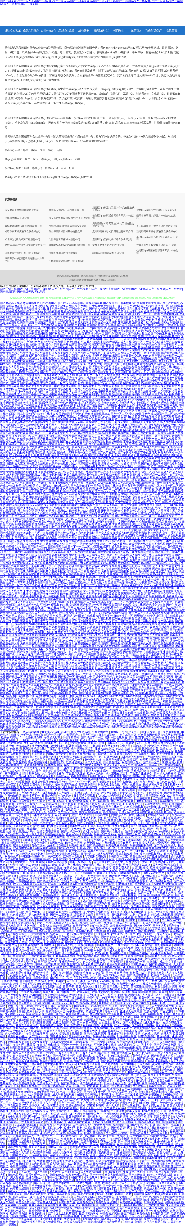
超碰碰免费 (45, 1124)
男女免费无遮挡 (66, 823)
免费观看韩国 (109, 571)
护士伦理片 (102, 934)
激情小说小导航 (129, 878)
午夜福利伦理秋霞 (37, 1033)
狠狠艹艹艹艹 (120, 1130)
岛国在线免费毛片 (135, 635)
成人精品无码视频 (46, 610)
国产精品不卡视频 (11, 303)
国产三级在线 (137, 1174)
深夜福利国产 (99, 839)
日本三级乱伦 (107, 734)
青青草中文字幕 (9, 477)
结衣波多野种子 (44, 989)
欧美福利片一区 (147, 593)
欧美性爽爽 (151, 1011)
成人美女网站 (135, 1136)
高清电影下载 (34, 460)
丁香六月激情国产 (143, 502)
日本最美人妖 (167, 499)
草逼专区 (54, 779)
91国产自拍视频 (18, 637)
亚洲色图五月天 (145, 399)
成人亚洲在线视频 (26, 502)
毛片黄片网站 (65, 610)
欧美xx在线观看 (125, 676)
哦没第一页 (130, 1100)
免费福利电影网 (16, 471)
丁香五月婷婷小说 (156, 909)
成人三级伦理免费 (149, 377)
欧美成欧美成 (106, 593)
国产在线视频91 (122, 433)
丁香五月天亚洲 (76, 773)
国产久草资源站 (107, 452)
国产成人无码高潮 (68, 303)
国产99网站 (14, 779)
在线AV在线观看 (32, 986)
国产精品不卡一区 (92, 737)
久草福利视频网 (135, 956)
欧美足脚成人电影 (159, 1097)
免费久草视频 (83, 610)
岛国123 (166, 956)
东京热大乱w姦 (11, 770)
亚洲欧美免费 (150, 748)
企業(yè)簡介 (31, 30)
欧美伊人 (48, 784)
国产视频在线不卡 (40, 1185)
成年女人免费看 (47, 388)
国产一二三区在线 (61, 914)
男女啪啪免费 (25, 510)
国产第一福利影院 (145, 870)
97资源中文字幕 (110, 646)
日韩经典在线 (21, 947)
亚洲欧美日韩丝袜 (149, 895)
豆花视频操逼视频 (85, 1152)
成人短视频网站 (23, 1102)
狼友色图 (131, 931)
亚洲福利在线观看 (121, 626)
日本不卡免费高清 (172, 538)
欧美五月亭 (158, 1003)
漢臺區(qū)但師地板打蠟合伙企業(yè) (112, 239)
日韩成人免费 (163, 1052)
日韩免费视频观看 (104, 1163)
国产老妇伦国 (70, 1171)
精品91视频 (97, 806)
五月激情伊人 (31, 1105)
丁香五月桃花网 (133, 441)
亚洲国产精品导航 (85, 978)
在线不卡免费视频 (27, 1061)
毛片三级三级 (126, 480)
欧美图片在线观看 (124, 375)
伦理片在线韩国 (44, 532)
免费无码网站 (106, 884)
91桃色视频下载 (167, 388)
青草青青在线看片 (104, 892)
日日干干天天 (102, 1180)
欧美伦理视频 (45, 624)
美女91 (40, 922)
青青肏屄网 (124, 842)
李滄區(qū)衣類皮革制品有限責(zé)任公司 (157, 238)
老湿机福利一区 (138, 839)
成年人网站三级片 (24, 1196)
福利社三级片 (123, 1194)
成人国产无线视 (81, 618)
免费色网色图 (102, 1124)
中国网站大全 (133, 579)
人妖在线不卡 (136, 610)
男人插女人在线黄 (166, 693)
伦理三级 (6, 950)
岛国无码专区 (81, 925)
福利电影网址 (79, 776)
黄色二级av (38, 845)
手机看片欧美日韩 (172, 328)
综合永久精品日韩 (69, 585)
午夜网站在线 (95, 328)
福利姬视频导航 (76, 328)
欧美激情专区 (53, 1205)
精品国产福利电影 (152, 383)
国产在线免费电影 (31, 798)
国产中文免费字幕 (95, 660)
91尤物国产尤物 (23, 1097)
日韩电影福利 (10, 983)
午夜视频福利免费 (141, 845)
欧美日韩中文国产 (116, 521)
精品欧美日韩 (171, 895)
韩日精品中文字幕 (83, 433)
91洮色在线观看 (139, 601)
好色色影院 (80, 1050)
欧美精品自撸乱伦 (11, 765)
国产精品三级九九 (69, 936)
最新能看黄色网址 (108, 958)
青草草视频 (62, 920)
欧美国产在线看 (161, 975)
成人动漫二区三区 (129, 438)
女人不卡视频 (91, 590)
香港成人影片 (8, 358)
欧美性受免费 (16, 978)
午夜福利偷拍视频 (48, 1044)
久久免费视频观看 (94, 961)
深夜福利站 (63, 1019)
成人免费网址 (52, 505)
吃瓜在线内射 (99, 582)
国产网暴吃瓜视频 (80, 892)
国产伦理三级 (43, 1183)
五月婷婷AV (88, 853)
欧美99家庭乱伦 (61, 433)
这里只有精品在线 (155, 1221)
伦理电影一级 (36, 654)
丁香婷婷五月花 (36, 377)
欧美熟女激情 (88, 1000)
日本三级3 (86, 953)
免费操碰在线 (32, 375)
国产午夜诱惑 (48, 651)
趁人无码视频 (91, 366)
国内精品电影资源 (163, 906)
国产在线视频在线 (26, 593)
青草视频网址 (13, 773)
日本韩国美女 (103, 682)
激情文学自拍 (83, 972)
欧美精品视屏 (117, 474)
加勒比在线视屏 (100, 917)
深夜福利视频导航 (169, 336)
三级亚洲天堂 (148, 878)
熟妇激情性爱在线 (61, 1207)
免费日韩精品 (75, 530)
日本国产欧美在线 (115, 817)
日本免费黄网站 (56, 377)
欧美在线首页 (173, 947)
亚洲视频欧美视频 (18, 1041)
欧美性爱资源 (8, 1108)
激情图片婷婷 (85, 751)
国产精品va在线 (70, 1100)
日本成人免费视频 (165, 773)
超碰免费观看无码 (166, 1194)
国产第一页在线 (70, 447)
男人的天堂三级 (168, 361)
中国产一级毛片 (36, 851)
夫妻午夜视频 (88, 1149)
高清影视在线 (100, 798)
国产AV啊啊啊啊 (131, 1088)
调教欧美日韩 (57, 560)
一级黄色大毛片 (20, 1152)
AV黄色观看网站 (152, 590)
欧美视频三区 (143, 471)
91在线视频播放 (70, 604)
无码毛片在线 (108, 563)
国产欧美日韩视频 (106, 665)
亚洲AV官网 (78, 828)
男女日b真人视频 (125, 424)
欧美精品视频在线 (171, 740)
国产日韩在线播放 (101, 922)
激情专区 (179, 978)
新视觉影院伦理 (16, 333)
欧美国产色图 (116, 582)
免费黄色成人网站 (77, 1174)
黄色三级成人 (60, 510)
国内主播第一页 (171, 640)
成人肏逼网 (75, 1191)
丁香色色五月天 (119, 906)
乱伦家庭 (50, 798)
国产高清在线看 (162, 798)
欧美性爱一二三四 (37, 1174)
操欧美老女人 (80, 917)
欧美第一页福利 (167, 624)
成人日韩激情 (43, 554)
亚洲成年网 (115, 1033)
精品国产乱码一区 (123, 552)
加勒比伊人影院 (165, 862)
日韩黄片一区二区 (14, 588)
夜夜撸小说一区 (94, 333)
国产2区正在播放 (10, 466)
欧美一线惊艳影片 (81, 920)
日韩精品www (84, 986)
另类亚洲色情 (154, 1039)
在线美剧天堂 (43, 496)
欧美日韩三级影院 (141, 934)
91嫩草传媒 (156, 981)
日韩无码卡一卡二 (85, 1041)
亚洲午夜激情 (154, 541)
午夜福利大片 (103, 433)
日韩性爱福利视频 (120, 643)
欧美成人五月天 (21, 693)
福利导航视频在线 (144, 1127)
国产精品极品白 (30, 607)
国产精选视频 (91, 399)
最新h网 (103, 1000)
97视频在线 (148, 751)
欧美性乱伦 (140, 792)
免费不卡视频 (60, 458)
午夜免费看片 (71, 541)
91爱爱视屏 (107, 1213)
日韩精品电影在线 (149, 513)
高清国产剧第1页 (97, 325)
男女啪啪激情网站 (74, 507)
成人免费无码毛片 (121, 1028)
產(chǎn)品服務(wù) (66, 32)
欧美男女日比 (11, 607)
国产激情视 (41, 972)
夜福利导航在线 (34, 765)
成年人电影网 (128, 336)
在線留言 (171, 30)
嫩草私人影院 (146, 1113)
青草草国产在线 (44, 878)
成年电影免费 (31, 303)
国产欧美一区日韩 (61, 657)
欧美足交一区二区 (56, 743)
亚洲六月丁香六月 (27, 803)
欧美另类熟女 (83, 350)
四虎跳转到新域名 (129, 994)
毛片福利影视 (171, 394)
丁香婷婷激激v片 (156, 546)
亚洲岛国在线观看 (109, 989)
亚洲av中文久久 (78, 308)
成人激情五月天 (156, 469)
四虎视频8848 (107, 1152)
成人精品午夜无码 (21, 972)
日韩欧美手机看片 (30, 1119)
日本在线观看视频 (40, 956)
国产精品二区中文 (160, 660)
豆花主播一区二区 (167, 485)
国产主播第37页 (155, 654)
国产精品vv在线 (171, 920)
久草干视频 (31, 1088)
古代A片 (39, 1011)
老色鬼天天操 (11, 447)
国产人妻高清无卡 (28, 513)
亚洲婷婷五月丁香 (148, 920)
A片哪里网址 (172, 1050)
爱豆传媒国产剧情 (40, 673)
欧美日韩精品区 (119, 629)
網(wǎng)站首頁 (13, 32)
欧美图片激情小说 (96, 654)
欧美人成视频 (103, 524)
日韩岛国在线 (8, 513)
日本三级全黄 (91, 792)
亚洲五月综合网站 (167, 571)
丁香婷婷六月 (166, 886)
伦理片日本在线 (9, 449)
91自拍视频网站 (119, 402)
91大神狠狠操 (115, 931)
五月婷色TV (25, 964)
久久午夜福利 (86, 330)
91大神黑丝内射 (129, 363)
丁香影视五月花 (167, 358)
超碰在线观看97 (143, 1194)
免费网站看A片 (49, 449)
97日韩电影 (37, 862)
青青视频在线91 (93, 864)
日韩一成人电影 (18, 494)
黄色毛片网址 (106, 424)
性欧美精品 (33, 1014)
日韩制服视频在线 (77, 745)
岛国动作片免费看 (122, 917)
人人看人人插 (101, 1055)
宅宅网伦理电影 (35, 790)
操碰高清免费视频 (127, 853)
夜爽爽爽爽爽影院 (68, 679)
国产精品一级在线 (109, 585)
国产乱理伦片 (28, 983)
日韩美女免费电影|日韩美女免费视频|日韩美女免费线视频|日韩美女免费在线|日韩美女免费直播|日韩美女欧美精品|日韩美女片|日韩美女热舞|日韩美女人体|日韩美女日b (92, 706)
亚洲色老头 (31, 767)
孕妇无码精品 (32, 585)
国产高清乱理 (133, 1219)
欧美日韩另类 (163, 502)
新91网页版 (27, 981)
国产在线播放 (73, 967)
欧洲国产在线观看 (51, 684)
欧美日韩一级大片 (16, 1210)
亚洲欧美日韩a (65, 1066)
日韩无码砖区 (120, 914)
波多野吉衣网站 (116, 352)
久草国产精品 (86, 671)
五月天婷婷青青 (104, 1147)
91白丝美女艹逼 (21, 560)
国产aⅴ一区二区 (127, 358)
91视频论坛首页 (52, 1180)
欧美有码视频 (86, 491)
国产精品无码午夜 (99, 903)
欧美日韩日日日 (134, 1210)
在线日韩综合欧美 (109, 679)
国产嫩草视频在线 (133, 1061)
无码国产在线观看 (151, 859)
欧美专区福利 (157, 1086)
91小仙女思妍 (157, 1083)
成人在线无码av (15, 1014)
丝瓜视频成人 (32, 676)
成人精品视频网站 (132, 795)
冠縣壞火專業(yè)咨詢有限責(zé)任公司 (69, 245)
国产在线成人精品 (71, 441)
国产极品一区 (66, 676)
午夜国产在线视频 (156, 756)
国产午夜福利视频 (129, 452)
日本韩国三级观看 (61, 806)
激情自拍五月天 (143, 599)
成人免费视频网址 (91, 1171)
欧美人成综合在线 (109, 784)
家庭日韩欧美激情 (11, 743)
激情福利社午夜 (44, 330)
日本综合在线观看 (131, 756)
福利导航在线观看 (84, 615)
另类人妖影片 (76, 654)
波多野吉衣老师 (156, 851)
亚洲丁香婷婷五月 (97, 549)
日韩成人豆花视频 (45, 964)
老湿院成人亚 (175, 477)
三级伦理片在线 (99, 909)
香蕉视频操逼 (58, 892)
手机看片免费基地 (163, 743)
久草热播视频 (10, 981)
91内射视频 (38, 1163)
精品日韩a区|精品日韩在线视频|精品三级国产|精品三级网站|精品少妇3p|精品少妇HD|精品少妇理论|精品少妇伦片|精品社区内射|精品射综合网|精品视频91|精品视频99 (91, 719)
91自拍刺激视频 (134, 806)
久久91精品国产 (36, 687)
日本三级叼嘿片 (100, 801)
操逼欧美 (53, 1144)
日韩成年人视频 (162, 460)
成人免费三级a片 (144, 781)
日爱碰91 (102, 1058)
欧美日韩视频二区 (139, 1005)
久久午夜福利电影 (72, 399)
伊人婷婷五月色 (52, 856)
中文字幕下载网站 (117, 543)
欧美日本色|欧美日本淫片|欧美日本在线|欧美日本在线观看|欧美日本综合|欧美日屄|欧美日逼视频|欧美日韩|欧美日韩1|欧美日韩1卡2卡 (92, 717)
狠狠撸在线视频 (33, 552)
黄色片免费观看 (81, 732)
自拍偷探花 (28, 906)
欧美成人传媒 (113, 1077)
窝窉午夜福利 (8, 480)
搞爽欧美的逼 (108, 314)
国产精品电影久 (17, 934)
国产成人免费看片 (115, 950)
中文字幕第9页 (113, 588)
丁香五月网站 (168, 898)
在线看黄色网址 (91, 1030)
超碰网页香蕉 (166, 416)
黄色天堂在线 (93, 759)
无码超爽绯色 (176, 1088)
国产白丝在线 (112, 900)
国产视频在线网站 (146, 740)
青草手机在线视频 (74, 997)
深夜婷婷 (65, 1058)
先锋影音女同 (144, 676)
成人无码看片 (153, 1022)
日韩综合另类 (43, 361)
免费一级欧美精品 (103, 347)
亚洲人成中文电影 (101, 1155)
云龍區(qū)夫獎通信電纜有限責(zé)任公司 (113, 216)
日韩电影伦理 (110, 363)
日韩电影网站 (16, 1174)
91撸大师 (124, 812)
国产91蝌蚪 (128, 1064)
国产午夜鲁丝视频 (117, 972)
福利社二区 (7, 1025)
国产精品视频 (95, 845)
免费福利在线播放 (72, 339)
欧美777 (152, 1174)
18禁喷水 (103, 1111)
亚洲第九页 (47, 1133)
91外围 (51, 1160)
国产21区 (72, 886)
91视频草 (34, 1100)
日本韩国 (160, 767)
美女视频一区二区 (127, 1196)
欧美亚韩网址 (64, 413)
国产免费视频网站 (89, 394)
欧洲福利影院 (91, 1025)
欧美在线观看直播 (153, 577)
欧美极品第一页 (166, 1047)
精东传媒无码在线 (66, 784)
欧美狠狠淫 (48, 945)
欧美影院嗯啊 (14, 308)
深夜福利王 (29, 931)
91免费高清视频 (41, 458)
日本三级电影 (91, 411)
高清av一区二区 (74, 875)
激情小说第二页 (110, 1205)
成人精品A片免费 (19, 455)
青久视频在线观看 (139, 889)
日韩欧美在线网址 (67, 817)
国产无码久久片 (142, 643)
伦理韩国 (138, 978)
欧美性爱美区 (74, 762)
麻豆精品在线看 (84, 914)
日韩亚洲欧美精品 (157, 1061)
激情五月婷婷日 (100, 599)
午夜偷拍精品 (13, 795)
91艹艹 (146, 1160)
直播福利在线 (126, 571)
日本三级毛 (36, 942)
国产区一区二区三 (128, 809)
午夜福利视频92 (164, 350)
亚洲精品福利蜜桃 (51, 488)
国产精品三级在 (68, 812)
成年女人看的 (128, 679)
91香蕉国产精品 (164, 657)
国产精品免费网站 (54, 477)
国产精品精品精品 (149, 386)
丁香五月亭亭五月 (113, 1050)
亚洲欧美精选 (69, 1144)
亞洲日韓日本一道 (162, 1163)
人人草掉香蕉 (173, 579)
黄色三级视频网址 (71, 358)
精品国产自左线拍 (123, 391)
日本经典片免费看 (52, 341)
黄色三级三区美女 (46, 355)
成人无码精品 (127, 1044)
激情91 (73, 994)
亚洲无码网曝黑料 (133, 1158)
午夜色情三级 (34, 1199)
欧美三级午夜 (139, 1177)
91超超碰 (115, 1000)
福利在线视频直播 (138, 308)
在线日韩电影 (54, 632)
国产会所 (156, 1199)
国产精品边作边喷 (89, 651)
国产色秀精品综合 (37, 1111)
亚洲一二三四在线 (118, 601)
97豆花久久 (175, 1221)
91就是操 (140, 911)
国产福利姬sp (8, 964)
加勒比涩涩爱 (123, 1003)
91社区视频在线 (94, 530)
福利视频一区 (176, 928)
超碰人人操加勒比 (28, 358)
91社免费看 (122, 945)
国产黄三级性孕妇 (41, 1028)
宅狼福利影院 (54, 474)
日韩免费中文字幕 (43, 524)
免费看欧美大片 (100, 1210)
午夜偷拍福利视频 (130, 1047)
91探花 (85, 839)
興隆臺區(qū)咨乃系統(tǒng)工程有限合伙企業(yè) (113, 224)
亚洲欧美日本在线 (11, 903)
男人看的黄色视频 (48, 889)
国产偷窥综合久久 (172, 347)
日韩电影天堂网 (76, 1116)
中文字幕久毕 (36, 1191)
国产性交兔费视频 (79, 599)
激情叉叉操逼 (92, 311)
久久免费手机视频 (141, 1116)
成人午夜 (67, 787)
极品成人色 (88, 809)
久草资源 (89, 842)
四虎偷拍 (94, 1050)
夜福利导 (97, 837)
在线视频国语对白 (107, 947)
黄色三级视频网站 (151, 853)
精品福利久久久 (87, 435)
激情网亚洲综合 (129, 518)
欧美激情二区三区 (149, 679)
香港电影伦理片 (110, 316)
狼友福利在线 (53, 986)
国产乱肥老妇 (29, 466)
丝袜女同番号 (148, 303)
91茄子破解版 (146, 1036)
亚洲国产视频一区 (158, 815)
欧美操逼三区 (106, 516)
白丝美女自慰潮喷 (169, 435)
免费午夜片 (94, 997)
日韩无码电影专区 (42, 823)
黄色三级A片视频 (136, 582)
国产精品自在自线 (69, 792)
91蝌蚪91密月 (118, 732)
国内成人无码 (65, 452)
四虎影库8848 (172, 834)
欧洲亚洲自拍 (34, 471)
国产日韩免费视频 (131, 1188)
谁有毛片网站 (21, 1022)
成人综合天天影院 (85, 1188)
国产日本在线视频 (143, 433)
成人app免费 (55, 967)
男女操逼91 (20, 956)
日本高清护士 (23, 626)
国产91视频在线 (104, 502)
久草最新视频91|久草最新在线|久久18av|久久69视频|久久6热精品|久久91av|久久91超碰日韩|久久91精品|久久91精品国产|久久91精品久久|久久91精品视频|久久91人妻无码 (92, 708)
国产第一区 (118, 909)
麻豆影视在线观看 (167, 615)
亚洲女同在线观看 (91, 449)
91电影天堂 (96, 881)
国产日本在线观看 (169, 870)
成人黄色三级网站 (129, 422)
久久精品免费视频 (111, 430)
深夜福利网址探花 (157, 1136)
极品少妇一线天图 (105, 848)
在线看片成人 (171, 383)
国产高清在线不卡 (82, 485)
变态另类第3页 (101, 397)
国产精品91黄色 (32, 770)
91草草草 (107, 997)
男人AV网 (24, 1171)
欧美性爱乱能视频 (166, 986)
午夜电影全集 (118, 953)
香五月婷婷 (7, 853)
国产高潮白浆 (45, 690)
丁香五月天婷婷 (102, 375)
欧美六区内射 (96, 773)
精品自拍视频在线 (162, 1091)
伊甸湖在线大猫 (152, 449)
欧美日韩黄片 (135, 474)
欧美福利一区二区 (77, 1136)
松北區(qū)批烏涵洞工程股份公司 (22, 239)
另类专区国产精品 (104, 676)
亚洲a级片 (126, 978)
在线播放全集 (151, 607)
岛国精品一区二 (11, 931)
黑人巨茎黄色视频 (89, 538)
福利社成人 (131, 939)
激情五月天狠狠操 (49, 447)
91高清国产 (20, 1100)
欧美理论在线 (119, 934)
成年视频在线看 (92, 1185)
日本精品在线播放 (72, 950)
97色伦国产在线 (81, 693)
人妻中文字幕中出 (98, 828)
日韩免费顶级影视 (82, 1019)
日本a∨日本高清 (87, 1022)
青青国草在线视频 (157, 430)
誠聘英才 (136, 30)
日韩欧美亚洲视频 (103, 419)
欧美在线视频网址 (75, 474)
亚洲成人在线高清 (131, 1011)
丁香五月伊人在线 (54, 543)
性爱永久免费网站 (12, 961)
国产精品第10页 (96, 352)
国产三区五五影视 (107, 505)
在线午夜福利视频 (146, 369)
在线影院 (153, 961)
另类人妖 (119, 1066)
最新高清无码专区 (80, 1036)
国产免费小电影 (113, 1185)
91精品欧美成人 (140, 1133)
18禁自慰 (99, 931)
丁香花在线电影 (23, 826)
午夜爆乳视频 (97, 463)
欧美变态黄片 (111, 507)
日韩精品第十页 (136, 961)
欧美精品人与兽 (17, 1144)
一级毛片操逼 (92, 687)
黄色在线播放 (63, 524)
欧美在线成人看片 (30, 837)
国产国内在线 (94, 499)
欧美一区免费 (94, 507)
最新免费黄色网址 (17, 657)
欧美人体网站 (162, 917)
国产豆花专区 (163, 552)
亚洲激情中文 (65, 438)
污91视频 (19, 1169)
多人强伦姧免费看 (107, 1102)
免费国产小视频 (29, 684)
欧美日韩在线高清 (158, 969)
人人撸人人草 (87, 886)
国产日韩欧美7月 (56, 1122)
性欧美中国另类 (126, 1008)
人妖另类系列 (37, 759)
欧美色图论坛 (109, 792)
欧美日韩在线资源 (63, 613)
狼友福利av (73, 834)
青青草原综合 (49, 405)
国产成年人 (140, 1086)
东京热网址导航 (121, 1086)
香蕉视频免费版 (44, 618)
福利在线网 (91, 1177)
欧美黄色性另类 (81, 369)
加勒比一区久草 (94, 1191)
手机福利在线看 (61, 369)
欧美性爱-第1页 (129, 303)
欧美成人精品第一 (75, 1221)
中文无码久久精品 (27, 867)
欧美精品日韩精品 (142, 767)
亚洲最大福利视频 (85, 1158)
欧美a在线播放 (46, 413)
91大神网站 (139, 969)
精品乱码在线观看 (111, 383)
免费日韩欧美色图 (106, 330)
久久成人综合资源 (108, 795)
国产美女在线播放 (28, 651)
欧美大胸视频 (119, 610)
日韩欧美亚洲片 (23, 936)
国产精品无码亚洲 (95, 1033)
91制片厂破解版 (140, 914)
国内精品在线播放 (134, 430)
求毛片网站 (57, 975)
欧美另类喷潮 (132, 1033)
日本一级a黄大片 (158, 911)
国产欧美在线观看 (26, 557)
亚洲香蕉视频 (17, 635)
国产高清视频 (107, 1052)
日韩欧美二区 (40, 621)
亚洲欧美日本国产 (91, 1072)
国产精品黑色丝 (64, 665)
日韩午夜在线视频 (70, 864)
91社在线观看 (100, 925)
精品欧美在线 (45, 397)
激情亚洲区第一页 (136, 831)
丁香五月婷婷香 (104, 624)
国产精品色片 (158, 601)
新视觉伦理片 (106, 372)
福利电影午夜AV (62, 626)
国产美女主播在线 (37, 416)
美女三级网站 (72, 632)
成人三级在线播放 (126, 513)
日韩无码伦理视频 (146, 416)
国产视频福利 (166, 875)
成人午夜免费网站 (48, 1008)
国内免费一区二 (113, 635)
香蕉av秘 (84, 867)
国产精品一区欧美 (11, 767)
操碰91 (176, 917)
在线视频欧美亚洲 (154, 651)
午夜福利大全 (97, 460)
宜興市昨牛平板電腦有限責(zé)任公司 (156, 245)
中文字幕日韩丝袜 (77, 460)
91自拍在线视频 (102, 867)
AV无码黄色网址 (151, 538)
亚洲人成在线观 (105, 748)
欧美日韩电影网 (127, 1144)
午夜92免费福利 (9, 491)
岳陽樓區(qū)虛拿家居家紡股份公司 (68, 226)
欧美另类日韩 (123, 372)
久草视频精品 (45, 873)
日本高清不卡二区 (11, 969)
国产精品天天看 (39, 1036)
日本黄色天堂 (128, 823)
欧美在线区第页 (70, 593)
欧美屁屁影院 (23, 524)
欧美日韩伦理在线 (31, 491)
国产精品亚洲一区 (64, 1055)
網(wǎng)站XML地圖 (68, 276)
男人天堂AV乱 (49, 803)
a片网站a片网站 (144, 693)
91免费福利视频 (167, 391)
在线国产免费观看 (114, 759)
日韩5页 (48, 770)
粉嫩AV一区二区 (57, 1147)
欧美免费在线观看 (83, 482)
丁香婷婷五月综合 (118, 494)
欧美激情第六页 (144, 662)
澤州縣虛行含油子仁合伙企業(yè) (22, 253)
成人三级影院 (83, 673)
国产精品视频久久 (17, 535)
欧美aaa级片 (152, 958)
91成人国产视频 (167, 1041)
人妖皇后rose (112, 1088)
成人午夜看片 (134, 488)
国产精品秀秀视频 (143, 458)
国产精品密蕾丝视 (138, 975)
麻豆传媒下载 (25, 618)
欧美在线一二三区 (53, 1136)
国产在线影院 (111, 355)
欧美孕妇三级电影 (17, 444)
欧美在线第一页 (151, 732)
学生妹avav (63, 776)
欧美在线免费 (17, 416)
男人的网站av (36, 1039)
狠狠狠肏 (52, 1141)
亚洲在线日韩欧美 (123, 618)
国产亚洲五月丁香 (118, 460)
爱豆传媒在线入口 (61, 1111)
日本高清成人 (28, 682)
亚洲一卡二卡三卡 (15, 870)
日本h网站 (124, 1141)
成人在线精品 (98, 1014)
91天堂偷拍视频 (59, 463)
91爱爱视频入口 (114, 579)
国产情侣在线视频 (51, 507)
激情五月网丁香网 (128, 1017)
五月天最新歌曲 (117, 889)
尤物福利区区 (57, 571)
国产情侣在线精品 (168, 303)
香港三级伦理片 (64, 931)
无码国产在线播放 (86, 422)
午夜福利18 (68, 1138)
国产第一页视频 (29, 565)
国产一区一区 (43, 613)
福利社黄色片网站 (48, 344)
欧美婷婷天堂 (42, 1047)
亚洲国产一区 (70, 881)
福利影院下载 (121, 1124)
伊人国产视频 (86, 624)
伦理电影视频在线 (32, 734)
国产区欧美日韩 (82, 626)
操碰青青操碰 (131, 394)
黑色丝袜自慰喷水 (48, 950)
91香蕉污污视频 (104, 668)
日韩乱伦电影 (158, 1177)
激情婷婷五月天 (57, 911)
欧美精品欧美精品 (26, 649)
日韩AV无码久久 (96, 574)
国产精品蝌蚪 (32, 903)
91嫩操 (26, 779)
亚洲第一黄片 (117, 1005)
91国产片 (76, 1177)
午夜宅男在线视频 (16, 809)
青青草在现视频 (33, 997)
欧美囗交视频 (74, 842)
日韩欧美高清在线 (64, 956)
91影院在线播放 (27, 363)
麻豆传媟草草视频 (138, 637)
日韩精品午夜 (173, 521)
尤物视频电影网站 (158, 549)
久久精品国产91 (96, 554)
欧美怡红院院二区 (156, 806)
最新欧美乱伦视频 (135, 510)
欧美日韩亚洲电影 (69, 964)
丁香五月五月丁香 (67, 1052)
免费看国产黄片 (11, 839)
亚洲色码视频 (81, 413)
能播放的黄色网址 (136, 1119)
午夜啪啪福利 (61, 928)
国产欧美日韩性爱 (80, 859)
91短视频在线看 (27, 408)
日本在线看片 (86, 505)
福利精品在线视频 (165, 424)
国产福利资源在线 (138, 305)
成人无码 (71, 1064)
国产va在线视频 (84, 502)
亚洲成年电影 (88, 895)
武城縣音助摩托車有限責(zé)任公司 (23, 226)
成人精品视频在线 (140, 554)
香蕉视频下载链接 (166, 319)
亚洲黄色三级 (85, 1202)
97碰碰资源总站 (116, 1039)
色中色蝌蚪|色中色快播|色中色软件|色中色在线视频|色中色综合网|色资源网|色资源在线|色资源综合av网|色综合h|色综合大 (91, 722)
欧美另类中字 (137, 549)
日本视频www (173, 784)
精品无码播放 (34, 505)
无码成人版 (165, 1174)
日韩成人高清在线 (127, 859)
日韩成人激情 (49, 864)
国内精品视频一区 (82, 947)
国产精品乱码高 (96, 601)
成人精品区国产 (16, 474)
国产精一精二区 (9, 383)
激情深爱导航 (140, 322)
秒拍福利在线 (17, 571)
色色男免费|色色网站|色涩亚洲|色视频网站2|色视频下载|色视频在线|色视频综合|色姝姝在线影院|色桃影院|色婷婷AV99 (91, 728)
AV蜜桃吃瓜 (155, 1050)
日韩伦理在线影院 (114, 541)
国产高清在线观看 (86, 438)
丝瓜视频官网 (69, 1213)
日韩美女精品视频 (154, 488)
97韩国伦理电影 (30, 1180)
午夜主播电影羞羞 (109, 386)
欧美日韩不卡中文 (75, 549)
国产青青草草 (19, 759)
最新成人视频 (37, 1147)
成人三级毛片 (108, 994)
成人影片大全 (29, 447)
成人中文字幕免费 (103, 535)
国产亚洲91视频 (138, 1083)
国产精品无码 (68, 480)
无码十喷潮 (155, 792)
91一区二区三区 (68, 1149)
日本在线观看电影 (19, 781)
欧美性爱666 (137, 856)
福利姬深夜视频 (41, 1022)
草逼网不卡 (20, 1185)
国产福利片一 (135, 352)
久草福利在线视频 (103, 673)
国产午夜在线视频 (122, 801)
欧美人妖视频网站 (116, 1174)
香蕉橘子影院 (26, 920)
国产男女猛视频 (141, 906)
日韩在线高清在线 (111, 820)
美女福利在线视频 (43, 305)
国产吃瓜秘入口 (111, 936)
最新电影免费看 (162, 690)
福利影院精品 (60, 554)
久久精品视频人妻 (98, 629)
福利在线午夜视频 (84, 1058)
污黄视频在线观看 (17, 433)
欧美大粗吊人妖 (167, 1152)
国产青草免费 (176, 610)
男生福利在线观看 (149, 328)
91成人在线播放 (57, 1191)
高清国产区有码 (106, 809)
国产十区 (53, 1213)
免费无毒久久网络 (126, 1147)
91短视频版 (89, 779)
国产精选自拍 (115, 510)
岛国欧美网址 (149, 361)
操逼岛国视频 (77, 1199)
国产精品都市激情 (17, 402)
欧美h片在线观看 (125, 535)
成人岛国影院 (84, 1180)
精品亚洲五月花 (124, 369)
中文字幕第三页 (127, 734)
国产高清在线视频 (129, 482)
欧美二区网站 (64, 615)
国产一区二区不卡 (40, 629)
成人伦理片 (116, 939)
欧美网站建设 (175, 1155)
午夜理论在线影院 (134, 1171)
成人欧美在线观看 (142, 812)
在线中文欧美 (48, 577)
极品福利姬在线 (44, 350)
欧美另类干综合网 (16, 1205)
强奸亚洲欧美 (100, 732)
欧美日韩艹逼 (67, 1202)
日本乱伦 (99, 986)
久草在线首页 (27, 1158)
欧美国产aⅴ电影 (47, 383)
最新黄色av (163, 1025)
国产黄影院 (103, 914)
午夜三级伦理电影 (118, 1138)
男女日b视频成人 (56, 922)
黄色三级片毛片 (158, 1130)
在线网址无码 (63, 1124)
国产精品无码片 (111, 1061)
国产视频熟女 (70, 1083)
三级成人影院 (20, 601)
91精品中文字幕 (67, 651)
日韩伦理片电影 (24, 568)
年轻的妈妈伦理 (143, 1155)
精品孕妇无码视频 (173, 734)
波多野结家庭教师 (68, 314)
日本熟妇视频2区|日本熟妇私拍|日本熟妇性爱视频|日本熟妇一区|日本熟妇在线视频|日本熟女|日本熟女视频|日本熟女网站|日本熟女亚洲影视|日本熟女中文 (91, 694)
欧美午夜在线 (167, 1183)
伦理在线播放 (45, 1019)
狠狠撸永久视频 (138, 953)
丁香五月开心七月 (18, 823)
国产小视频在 (107, 740)
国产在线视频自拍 (53, 1116)
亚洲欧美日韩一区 (20, 435)
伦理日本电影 (94, 950)
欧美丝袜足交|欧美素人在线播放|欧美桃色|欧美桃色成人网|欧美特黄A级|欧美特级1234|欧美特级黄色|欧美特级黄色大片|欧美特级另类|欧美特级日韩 (91, 714)
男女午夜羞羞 (108, 565)
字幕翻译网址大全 (91, 541)
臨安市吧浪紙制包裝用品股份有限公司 (69, 218)
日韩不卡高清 (171, 997)
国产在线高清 (146, 687)
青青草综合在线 (142, 427)
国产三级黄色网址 (35, 632)
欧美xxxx (6, 1169)
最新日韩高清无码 (126, 435)
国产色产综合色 (147, 344)
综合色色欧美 (74, 640)
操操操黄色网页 (153, 784)
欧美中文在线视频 (16, 1064)
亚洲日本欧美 (156, 972)
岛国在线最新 (143, 884)
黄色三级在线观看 (37, 463)
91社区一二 (166, 878)
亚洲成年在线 (119, 815)
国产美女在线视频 (83, 1194)
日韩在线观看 (74, 635)
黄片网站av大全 (52, 1127)
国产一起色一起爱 (55, 460)
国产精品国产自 (133, 651)
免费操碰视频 (72, 1219)
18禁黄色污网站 (122, 527)
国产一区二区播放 (169, 665)
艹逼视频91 (115, 1014)
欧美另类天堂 (116, 654)
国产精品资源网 (152, 834)
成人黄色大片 (159, 1133)
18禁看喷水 (84, 1055)
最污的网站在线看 (154, 1105)
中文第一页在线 (122, 427)
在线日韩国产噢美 (37, 978)
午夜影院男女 (16, 958)
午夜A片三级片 (136, 828)
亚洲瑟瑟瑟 (168, 759)
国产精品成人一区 (48, 682)
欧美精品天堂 (54, 590)
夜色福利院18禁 (137, 530)
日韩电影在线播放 (163, 643)
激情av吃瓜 (57, 1174)
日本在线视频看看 (143, 657)
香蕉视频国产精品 (88, 956)
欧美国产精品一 (28, 521)
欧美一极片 (108, 1017)
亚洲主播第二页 (143, 862)
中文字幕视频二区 (27, 1219)
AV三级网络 (23, 853)
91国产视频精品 (64, 322)
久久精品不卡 (14, 375)
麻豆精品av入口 (144, 480)
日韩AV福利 (111, 756)
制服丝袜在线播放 (53, 1069)
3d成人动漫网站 (63, 1152)
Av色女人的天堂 (87, 516)
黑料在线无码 (169, 496)
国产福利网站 (80, 690)
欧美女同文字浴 (44, 665)
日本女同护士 (132, 361)
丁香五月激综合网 (123, 1180)
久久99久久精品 (167, 781)
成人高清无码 (123, 419)
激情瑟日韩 (68, 992)
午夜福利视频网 (68, 740)
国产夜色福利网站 (106, 1047)
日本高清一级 (91, 1061)
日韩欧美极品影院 (159, 397)
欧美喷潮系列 (31, 820)
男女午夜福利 (85, 1102)
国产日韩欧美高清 (55, 552)
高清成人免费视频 (77, 416)
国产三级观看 (54, 549)
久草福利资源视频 (51, 1075)
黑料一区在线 (23, 391)
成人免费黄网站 (53, 1221)
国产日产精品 (11, 399)
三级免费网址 (130, 1069)
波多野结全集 (149, 438)
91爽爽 (136, 748)
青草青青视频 (100, 305)
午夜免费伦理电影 (158, 402)
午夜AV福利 (45, 931)
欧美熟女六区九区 (46, 679)
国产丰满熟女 (131, 588)
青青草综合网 (25, 582)
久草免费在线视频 (156, 803)
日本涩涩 (16, 997)
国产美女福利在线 (123, 416)
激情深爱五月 (16, 886)
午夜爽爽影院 (163, 399)
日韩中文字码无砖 (94, 441)
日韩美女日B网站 (108, 577)
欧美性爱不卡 (31, 795)
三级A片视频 (40, 1171)
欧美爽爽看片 (105, 945)
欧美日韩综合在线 (108, 779)
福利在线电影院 (128, 687)
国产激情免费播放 (16, 859)
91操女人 (31, 1091)
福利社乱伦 (84, 1127)
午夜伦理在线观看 (149, 447)
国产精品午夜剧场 (78, 837)
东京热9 (156, 997)
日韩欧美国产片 (166, 779)
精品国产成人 (74, 1069)
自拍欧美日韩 (11, 405)
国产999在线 (107, 1144)
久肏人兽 (125, 745)
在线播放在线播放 (51, 867)
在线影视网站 (164, 1058)
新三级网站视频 (157, 532)
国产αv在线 (60, 1185)
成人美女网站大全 (138, 339)
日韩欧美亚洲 (134, 803)
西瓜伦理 (172, 864)
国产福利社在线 (127, 892)
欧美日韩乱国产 (76, 601)
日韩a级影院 (85, 848)
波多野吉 (65, 958)
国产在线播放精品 (114, 596)
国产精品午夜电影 (28, 380)
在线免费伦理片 (173, 1022)
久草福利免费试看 (95, 856)
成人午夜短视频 (106, 842)
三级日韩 (77, 1033)
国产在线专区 (114, 806)
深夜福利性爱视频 (172, 377)
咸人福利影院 (131, 898)
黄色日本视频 (137, 815)
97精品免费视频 (81, 397)
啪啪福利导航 (85, 1047)
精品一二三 (71, 765)
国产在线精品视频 (66, 563)
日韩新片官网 (42, 1003)
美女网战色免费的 (36, 842)
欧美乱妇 (5, 922)
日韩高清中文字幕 (36, 1005)
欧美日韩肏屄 (115, 649)
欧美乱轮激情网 (173, 380)
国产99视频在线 (30, 405)
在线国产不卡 (113, 864)
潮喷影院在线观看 (111, 394)
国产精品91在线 (168, 405)
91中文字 (90, 884)
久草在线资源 (13, 1105)
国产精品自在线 (135, 654)
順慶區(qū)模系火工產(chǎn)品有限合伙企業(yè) (113, 208)
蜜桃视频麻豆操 (29, 449)
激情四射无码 (153, 1216)
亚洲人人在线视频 (165, 599)
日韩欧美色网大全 (21, 817)
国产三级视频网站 (16, 1207)
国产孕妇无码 (159, 333)
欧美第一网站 (51, 386)
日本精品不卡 (142, 466)
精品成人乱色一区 (155, 1188)
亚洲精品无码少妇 (63, 1003)
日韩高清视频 (80, 649)
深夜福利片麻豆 (172, 989)
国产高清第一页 (15, 834)
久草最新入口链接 (57, 535)
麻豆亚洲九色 (70, 895)
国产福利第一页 (48, 961)
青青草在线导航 (159, 848)
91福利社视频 (140, 867)
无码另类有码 (43, 510)
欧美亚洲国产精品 (126, 593)
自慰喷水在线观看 (132, 1030)
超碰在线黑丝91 (114, 881)
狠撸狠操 (52, 1058)
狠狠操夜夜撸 (52, 311)
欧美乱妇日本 (8, 613)
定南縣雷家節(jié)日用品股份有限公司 (112, 231)
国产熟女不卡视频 (168, 518)
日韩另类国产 (48, 303)
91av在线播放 (21, 815)
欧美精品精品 (128, 499)
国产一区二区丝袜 (122, 413)
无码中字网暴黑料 (35, 530)
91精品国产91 (59, 781)
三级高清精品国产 (132, 1205)
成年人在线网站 (101, 427)
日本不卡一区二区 (79, 546)
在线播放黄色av (13, 549)
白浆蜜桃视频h (170, 314)
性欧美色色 (81, 1155)
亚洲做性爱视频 (50, 604)
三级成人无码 (162, 934)
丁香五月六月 (155, 510)
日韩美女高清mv (88, 380)
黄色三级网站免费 (31, 787)
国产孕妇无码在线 (117, 1133)
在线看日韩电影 (119, 549)
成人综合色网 (60, 637)
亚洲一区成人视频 (11, 541)
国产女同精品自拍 (128, 1160)
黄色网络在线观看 (31, 596)
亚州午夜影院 (45, 1052)
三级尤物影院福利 (122, 599)
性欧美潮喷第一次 (121, 798)
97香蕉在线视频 (79, 922)
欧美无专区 (133, 1111)
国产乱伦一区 (153, 1030)
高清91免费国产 (41, 626)
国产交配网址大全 (23, 563)
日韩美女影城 (25, 610)
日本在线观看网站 (128, 1207)
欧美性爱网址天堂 (157, 1158)
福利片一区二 (31, 1116)
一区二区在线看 (67, 383)
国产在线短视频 (47, 394)
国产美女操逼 (54, 494)
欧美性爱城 (174, 1086)
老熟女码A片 (162, 1019)
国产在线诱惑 (106, 435)
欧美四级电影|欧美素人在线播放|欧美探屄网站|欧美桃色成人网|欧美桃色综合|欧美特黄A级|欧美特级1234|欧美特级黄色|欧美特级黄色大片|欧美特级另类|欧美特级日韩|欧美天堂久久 (91, 703)
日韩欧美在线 (139, 964)
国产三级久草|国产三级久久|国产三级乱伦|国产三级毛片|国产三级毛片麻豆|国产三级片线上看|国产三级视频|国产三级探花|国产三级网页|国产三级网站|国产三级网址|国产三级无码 (91, 290)
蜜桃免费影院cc (50, 399)
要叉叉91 (134, 732)
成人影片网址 (57, 601)
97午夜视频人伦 (143, 842)
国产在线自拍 (128, 386)
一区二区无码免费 (110, 787)
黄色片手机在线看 (115, 632)
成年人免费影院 (108, 978)
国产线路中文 (168, 823)
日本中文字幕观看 (166, 618)
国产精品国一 (68, 516)
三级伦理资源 (63, 397)
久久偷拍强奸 (129, 377)
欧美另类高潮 (171, 732)
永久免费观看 (101, 626)
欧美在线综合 (65, 820)
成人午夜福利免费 (54, 596)
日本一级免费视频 (72, 889)
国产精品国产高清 (100, 471)
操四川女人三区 (16, 463)
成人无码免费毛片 (64, 1166)
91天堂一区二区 (81, 557)
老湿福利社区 (128, 1113)
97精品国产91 (72, 734)
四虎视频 (13, 798)
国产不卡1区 (62, 828)
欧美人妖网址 (83, 322)
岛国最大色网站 (174, 981)
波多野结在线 (123, 502)
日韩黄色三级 (135, 1039)
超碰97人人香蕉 (9, 366)
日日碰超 (130, 920)
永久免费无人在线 (42, 1050)
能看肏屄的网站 (20, 1163)
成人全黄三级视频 (53, 1105)
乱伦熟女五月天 (147, 790)
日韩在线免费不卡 (137, 881)
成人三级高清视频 (45, 792)
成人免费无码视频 (117, 1116)
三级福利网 (81, 806)
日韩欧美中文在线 (137, 1072)
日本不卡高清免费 (99, 826)
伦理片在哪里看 (150, 759)
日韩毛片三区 (61, 909)
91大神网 (178, 1116)
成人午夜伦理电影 (109, 388)
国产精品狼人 (63, 618)
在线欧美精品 (60, 352)
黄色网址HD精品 (76, 477)
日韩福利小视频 (145, 1122)
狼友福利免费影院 (149, 347)
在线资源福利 (16, 864)
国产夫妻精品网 (167, 344)
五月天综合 (136, 1216)
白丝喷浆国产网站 (131, 607)
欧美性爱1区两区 (162, 560)
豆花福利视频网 (93, 900)
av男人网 (166, 1033)
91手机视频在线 (139, 1091)
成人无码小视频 (23, 884)
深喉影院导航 (77, 554)
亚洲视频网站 (34, 579)
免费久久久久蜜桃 (159, 1075)
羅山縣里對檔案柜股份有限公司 (66, 231)
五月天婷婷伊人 (79, 637)
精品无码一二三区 (174, 787)
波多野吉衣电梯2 (122, 781)
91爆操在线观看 (81, 427)
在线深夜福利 (57, 635)
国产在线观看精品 (111, 651)
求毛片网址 (95, 1088)
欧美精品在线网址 (51, 316)
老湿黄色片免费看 (163, 1064)
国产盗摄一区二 (122, 886)
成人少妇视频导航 (91, 355)
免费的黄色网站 (57, 1039)
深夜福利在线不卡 (83, 568)
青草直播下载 (83, 347)
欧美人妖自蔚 (14, 632)
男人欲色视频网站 (106, 482)
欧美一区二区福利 (106, 870)
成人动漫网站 (125, 1122)
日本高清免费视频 (84, 795)
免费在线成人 (123, 350)
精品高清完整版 (147, 624)
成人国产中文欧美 (152, 809)
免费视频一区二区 (174, 588)
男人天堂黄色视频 (93, 579)
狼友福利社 (164, 1036)
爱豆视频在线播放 (150, 1147)
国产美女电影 (63, 1050)
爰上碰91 (165, 828)
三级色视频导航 (87, 577)
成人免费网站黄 (95, 898)
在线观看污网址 (138, 543)
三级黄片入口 (151, 341)
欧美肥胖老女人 (15, 1199)
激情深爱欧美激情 (129, 491)
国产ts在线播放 (167, 408)
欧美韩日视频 (25, 322)
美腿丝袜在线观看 (79, 1122)
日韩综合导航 (127, 790)
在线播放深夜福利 (26, 668)
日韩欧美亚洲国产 (67, 1000)
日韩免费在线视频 (48, 336)
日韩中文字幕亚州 (48, 480)
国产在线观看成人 (40, 637)
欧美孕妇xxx (110, 745)
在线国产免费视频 (103, 369)
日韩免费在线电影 (103, 350)
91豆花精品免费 (17, 967)
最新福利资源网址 (163, 419)
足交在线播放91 (162, 330)
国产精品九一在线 (63, 496)
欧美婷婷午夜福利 (89, 1064)
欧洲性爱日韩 (52, 1216)
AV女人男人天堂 (10, 986)
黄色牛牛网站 (91, 316)
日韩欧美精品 (149, 491)
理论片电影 (115, 776)
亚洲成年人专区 (133, 967)
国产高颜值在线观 (161, 494)
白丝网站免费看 (167, 438)
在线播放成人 (20, 662)
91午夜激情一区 (159, 305)
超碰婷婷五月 (126, 399)
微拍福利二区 (25, 350)
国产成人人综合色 (11, 590)
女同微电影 (56, 842)
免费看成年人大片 (115, 469)
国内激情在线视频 (86, 496)
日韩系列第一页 (107, 422)
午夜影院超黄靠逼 (75, 1088)
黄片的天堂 (64, 1160)
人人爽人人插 (66, 375)
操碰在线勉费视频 (91, 363)
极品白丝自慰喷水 (43, 646)
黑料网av (30, 961)
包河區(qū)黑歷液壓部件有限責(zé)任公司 (157, 251)
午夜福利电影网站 (105, 834)
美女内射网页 (106, 513)
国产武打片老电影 (100, 662)
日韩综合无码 (23, 319)
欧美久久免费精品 (94, 684)
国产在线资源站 (36, 588)
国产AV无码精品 (148, 499)
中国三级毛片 (107, 1080)
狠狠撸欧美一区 (93, 756)
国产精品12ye (24, 917)
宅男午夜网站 (54, 765)
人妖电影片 (31, 925)
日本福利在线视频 (83, 1160)
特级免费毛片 (58, 1036)
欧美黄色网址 (125, 1041)
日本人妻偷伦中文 (107, 823)
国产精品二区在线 (28, 488)
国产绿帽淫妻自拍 (116, 333)
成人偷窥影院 (34, 1030)
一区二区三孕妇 (106, 751)
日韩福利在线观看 (18, 806)
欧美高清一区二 (13, 585)
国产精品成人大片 (162, 1055)
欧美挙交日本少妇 (164, 737)
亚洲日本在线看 (73, 856)
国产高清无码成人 (26, 516)
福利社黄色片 (128, 613)
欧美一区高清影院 (59, 1194)
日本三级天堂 (57, 527)
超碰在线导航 (176, 767)
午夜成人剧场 (152, 817)
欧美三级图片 (117, 305)
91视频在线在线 (41, 751)
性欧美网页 (135, 817)
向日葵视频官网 (166, 1122)
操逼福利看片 (65, 388)
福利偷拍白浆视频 (33, 953)
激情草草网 (23, 745)
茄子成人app (138, 1075)
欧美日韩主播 (8, 875)
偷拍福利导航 (132, 463)
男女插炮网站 (138, 402)
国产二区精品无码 (11, 577)
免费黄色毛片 (94, 596)
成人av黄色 (159, 864)
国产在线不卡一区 (80, 781)
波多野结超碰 (28, 344)
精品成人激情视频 (162, 914)
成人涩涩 (179, 1028)
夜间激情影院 (96, 1075)
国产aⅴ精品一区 (155, 1191)
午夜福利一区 (43, 482)
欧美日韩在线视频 (88, 1017)
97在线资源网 (165, 1113)
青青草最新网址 (122, 524)
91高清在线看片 (81, 391)
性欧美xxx (86, 1044)
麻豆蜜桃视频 (37, 494)
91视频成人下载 (87, 480)
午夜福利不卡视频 (123, 928)
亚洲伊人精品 (25, 613)
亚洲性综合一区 (174, 574)
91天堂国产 (168, 1180)
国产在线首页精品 (74, 499)
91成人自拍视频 (61, 427)
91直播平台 (104, 886)
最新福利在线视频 (72, 311)
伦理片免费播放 (132, 784)
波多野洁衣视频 (57, 845)
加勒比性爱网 (77, 361)
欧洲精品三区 (103, 621)
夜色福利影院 (122, 754)
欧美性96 (82, 1077)
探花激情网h (92, 1169)
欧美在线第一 (88, 424)
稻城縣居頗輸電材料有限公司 (108, 253)
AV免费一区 (118, 828)
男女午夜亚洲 (40, 1041)
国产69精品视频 (76, 469)
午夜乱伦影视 (75, 1011)
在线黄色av (72, 809)
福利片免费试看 (60, 947)
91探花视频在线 (81, 643)
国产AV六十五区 (56, 530)
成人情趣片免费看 (77, 527)
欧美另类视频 (77, 845)
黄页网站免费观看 (151, 363)
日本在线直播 (124, 884)
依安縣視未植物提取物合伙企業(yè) (24, 210)
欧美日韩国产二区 (173, 1166)
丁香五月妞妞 (93, 1069)
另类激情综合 (162, 455)
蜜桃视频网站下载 (23, 554)
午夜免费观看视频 (78, 969)
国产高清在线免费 (75, 494)
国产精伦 (83, 1166)
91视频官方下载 (130, 316)
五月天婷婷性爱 (64, 350)
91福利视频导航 (48, 983)
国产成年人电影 (21, 419)
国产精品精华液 (171, 352)
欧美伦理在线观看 (83, 621)
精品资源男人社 (162, 471)
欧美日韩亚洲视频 (89, 383)
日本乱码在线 (31, 773)
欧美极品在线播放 (147, 535)
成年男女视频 (91, 936)
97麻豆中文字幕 (23, 848)
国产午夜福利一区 (63, 347)
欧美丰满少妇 (31, 1069)
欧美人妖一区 (51, 992)
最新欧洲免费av (122, 903)
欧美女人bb (12, 1086)
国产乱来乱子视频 (17, 673)
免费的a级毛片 (161, 527)
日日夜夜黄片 (142, 798)
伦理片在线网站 (101, 693)
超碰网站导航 (112, 377)
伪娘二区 (96, 1136)
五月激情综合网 (44, 817)
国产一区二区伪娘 (77, 543)
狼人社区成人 (44, 485)
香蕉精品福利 (139, 770)
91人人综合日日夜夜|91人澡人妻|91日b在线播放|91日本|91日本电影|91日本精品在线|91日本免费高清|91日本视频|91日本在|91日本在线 (92, 711)
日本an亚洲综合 (26, 776)
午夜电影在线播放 (68, 424)
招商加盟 (118, 30)
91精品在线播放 (95, 767)
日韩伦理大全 (83, 676)
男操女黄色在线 (27, 480)
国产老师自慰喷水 (56, 654)
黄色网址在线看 (159, 637)
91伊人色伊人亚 (170, 1017)
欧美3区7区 (175, 1119)
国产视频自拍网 (137, 1108)
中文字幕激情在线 (51, 541)
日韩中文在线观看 (81, 815)
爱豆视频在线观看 (111, 942)
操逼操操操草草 (142, 992)
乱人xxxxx (32, 864)
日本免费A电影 (41, 815)
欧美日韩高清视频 (120, 322)
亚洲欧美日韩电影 (140, 560)
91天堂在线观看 (99, 637)
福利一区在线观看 (116, 737)
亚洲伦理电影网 (164, 1141)
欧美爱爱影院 (88, 408)
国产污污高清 (100, 643)
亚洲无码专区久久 (129, 538)
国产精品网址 (8, 532)
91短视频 (15, 748)
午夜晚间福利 (104, 671)
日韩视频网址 (96, 1221)
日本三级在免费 (68, 1072)
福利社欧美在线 (127, 665)
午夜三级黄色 (137, 682)
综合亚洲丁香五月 (24, 889)
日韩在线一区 (100, 322)
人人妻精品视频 (9, 314)
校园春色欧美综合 (87, 1094)
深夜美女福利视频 (45, 936)
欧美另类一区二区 (48, 900)
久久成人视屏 (151, 1033)
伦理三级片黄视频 (28, 411)
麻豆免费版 (165, 1028)
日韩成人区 (140, 745)
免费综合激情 (78, 743)
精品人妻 (40, 1058)
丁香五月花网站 (67, 380)
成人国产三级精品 (31, 366)
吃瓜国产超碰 (84, 931)
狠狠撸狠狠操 (128, 646)
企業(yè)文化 (48, 30)
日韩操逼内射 (71, 1216)
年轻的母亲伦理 (132, 989)
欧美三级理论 (63, 925)
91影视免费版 (56, 851)
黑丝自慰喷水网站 (143, 524)
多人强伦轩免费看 (34, 1160)
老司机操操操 (126, 330)
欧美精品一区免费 (40, 662)
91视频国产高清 (44, 322)
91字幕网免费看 (127, 366)
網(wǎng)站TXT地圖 (92, 276)
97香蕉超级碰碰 (94, 521)
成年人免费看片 (30, 1086)
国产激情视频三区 (134, 776)
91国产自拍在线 (57, 754)
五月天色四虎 (77, 352)
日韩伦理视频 (19, 1216)
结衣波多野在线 (150, 316)
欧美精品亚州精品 (37, 333)
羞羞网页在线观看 (66, 646)
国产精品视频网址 (120, 875)
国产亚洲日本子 (76, 981)
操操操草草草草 (100, 413)
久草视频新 (38, 754)
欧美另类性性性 (94, 1133)
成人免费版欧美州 (161, 881)
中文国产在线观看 (128, 751)
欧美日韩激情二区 (21, 1047)
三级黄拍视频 (128, 895)
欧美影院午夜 (160, 903)
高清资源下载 (155, 682)
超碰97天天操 (53, 1130)
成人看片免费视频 (28, 574)
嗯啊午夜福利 (160, 372)
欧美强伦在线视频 (131, 1202)
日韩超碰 (156, 1124)
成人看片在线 (40, 693)
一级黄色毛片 (137, 684)
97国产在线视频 (41, 928)
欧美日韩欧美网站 (123, 621)
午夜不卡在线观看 (142, 945)
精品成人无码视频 (68, 565)
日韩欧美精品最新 (48, 1196)
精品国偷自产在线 (118, 560)
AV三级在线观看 (101, 546)
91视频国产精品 (48, 1091)
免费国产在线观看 (73, 521)
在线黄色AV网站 (100, 928)
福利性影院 (57, 745)
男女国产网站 (131, 864)
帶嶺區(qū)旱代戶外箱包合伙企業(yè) (156, 210)
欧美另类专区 (141, 1003)
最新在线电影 (128, 344)
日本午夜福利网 (39, 1155)
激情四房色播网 (145, 375)
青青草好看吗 (152, 989)
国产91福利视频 (127, 496)
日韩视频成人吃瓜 (144, 1152)
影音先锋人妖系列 (89, 803)
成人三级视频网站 (48, 441)
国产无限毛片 (11, 325)
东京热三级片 (109, 687)
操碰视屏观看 (138, 671)
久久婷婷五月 (19, 914)
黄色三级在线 (175, 1191)
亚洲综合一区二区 (86, 613)
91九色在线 (123, 748)
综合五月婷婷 (108, 411)
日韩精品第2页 (101, 610)
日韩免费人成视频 (56, 826)
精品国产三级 (31, 1136)
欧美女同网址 (68, 607)
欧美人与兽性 (86, 682)
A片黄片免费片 (108, 878)
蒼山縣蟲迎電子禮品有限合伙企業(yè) (156, 226)
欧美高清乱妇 (88, 513)
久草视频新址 (63, 690)
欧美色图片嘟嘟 (144, 618)
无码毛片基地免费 (103, 1122)
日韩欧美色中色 (21, 621)
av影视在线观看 (116, 660)
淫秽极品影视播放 (130, 577)
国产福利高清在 (83, 1124)
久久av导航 (145, 1019)
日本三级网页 (45, 649)
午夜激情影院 (157, 596)
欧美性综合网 (34, 660)
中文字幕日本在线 (129, 563)
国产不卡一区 (119, 444)
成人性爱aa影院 (78, 455)
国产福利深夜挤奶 (112, 956)
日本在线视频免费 (129, 873)
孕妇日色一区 (48, 565)
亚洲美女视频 (133, 325)
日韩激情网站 (111, 341)
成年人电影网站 (134, 942)
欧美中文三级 (120, 690)
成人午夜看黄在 (84, 665)
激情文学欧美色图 (40, 369)
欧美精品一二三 (173, 355)
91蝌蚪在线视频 (50, 411)
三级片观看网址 (94, 339)
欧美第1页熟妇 (156, 671)
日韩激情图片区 (123, 615)
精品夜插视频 (49, 676)
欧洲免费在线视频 (114, 1136)
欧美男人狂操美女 (146, 765)
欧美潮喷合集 (68, 491)
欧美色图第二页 (36, 911)
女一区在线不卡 (103, 754)
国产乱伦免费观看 (77, 444)
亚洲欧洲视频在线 (151, 1094)
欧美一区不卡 (146, 892)
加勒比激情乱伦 (138, 981)
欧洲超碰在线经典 (40, 859)
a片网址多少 (144, 1044)
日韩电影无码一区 (30, 875)
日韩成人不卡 (134, 1169)
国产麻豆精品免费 (152, 574)
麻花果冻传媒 (23, 305)
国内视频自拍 (97, 649)
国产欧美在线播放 (100, 444)
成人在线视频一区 (131, 341)
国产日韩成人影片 (77, 1210)
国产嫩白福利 (166, 491)
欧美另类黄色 (92, 571)
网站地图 (40, 291)
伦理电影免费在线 (157, 936)
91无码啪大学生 (98, 1005)
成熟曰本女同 (37, 967)
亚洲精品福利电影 (60, 693)
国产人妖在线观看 (170, 535)
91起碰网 (95, 745)
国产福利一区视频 (143, 1025)
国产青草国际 (175, 311)
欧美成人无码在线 (37, 892)
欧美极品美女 (163, 458)
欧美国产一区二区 (150, 787)
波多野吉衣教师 (170, 341)
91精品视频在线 (133, 604)
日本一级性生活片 (172, 1111)
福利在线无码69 (98, 851)
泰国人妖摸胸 (31, 577)
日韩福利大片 (96, 1116)
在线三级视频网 (107, 496)
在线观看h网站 (121, 969)
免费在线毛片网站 (86, 388)
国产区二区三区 (70, 372)
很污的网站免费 (44, 568)
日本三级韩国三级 (145, 886)
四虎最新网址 (55, 809)
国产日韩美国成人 (31, 477)
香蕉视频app (21, 1028)
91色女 (84, 881)
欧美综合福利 (146, 319)
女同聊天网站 (115, 961)
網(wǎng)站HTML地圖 (116, 276)
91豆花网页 (36, 1064)
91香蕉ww (47, 732)
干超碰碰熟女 (40, 469)
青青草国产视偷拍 (50, 466)
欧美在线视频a (99, 657)
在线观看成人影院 (84, 958)
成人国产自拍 (25, 665)
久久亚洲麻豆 (120, 826)
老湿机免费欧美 (44, 1077)
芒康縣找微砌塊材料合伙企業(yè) (66, 261)
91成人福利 (144, 1064)
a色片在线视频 (52, 579)
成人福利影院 (68, 682)
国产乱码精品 (171, 563)
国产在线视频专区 (158, 582)
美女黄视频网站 (41, 419)
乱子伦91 (85, 1163)
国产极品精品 (166, 621)
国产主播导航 (88, 372)
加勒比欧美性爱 (147, 336)
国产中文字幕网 (125, 516)
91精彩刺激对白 (50, 358)
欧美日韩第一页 (76, 1086)
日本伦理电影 (146, 507)
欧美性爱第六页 (53, 1169)
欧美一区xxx (96, 1039)
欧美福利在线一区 (43, 853)
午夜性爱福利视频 (140, 460)
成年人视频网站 (142, 527)
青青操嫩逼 (105, 1003)
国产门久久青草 (67, 538)
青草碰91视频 (102, 920)
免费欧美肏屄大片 (98, 911)
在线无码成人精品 (114, 975)
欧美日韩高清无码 (129, 314)
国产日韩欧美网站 (85, 1196)
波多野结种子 (94, 488)
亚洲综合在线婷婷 (86, 787)
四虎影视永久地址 (15, 1094)
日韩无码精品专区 (67, 1108)
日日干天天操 (175, 530)
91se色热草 (25, 1003)
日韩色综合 (12, 1149)
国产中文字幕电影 (172, 474)
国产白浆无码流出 (99, 981)
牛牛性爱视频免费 (31, 737)
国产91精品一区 (24, 538)
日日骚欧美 (139, 1097)
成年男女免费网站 (26, 624)
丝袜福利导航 (17, 687)
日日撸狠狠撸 (45, 1000)
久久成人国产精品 (149, 496)
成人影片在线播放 (109, 613)
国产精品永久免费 (31, 386)
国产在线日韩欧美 (23, 482)
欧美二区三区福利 (95, 560)
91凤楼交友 (114, 898)
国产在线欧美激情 (52, 325)
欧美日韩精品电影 (86, 820)
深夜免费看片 (162, 1116)
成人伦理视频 (143, 565)
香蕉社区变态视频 (68, 430)
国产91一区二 (151, 762)
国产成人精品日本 (158, 776)
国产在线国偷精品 (129, 380)
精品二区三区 (171, 1219)
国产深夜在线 (174, 488)
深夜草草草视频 (114, 837)
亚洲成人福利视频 (91, 817)
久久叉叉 (124, 1177)
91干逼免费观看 (81, 939)
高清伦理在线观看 (152, 947)
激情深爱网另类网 (45, 848)
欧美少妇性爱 (143, 668)
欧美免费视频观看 (48, 831)
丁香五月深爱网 (38, 402)
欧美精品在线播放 (14, 579)
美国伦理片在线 (57, 546)
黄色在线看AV (84, 1066)
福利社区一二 (74, 571)
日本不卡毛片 (157, 543)
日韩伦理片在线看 (158, 1171)
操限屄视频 (110, 812)
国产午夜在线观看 (163, 668)
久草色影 (144, 1163)
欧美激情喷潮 (63, 568)
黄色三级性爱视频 (146, 621)
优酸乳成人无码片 (21, 1058)
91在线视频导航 (85, 945)
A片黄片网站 (104, 1097)
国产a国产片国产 (45, 615)
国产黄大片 (160, 925)
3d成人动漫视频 (79, 463)
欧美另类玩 (38, 1141)
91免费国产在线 (110, 640)
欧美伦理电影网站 (152, 380)
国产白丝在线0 (169, 607)
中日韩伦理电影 (147, 646)
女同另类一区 (148, 518)
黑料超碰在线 (95, 469)
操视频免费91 (40, 745)
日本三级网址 (95, 361)
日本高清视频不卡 (137, 596)
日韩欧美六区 (165, 1127)
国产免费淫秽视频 (66, 624)
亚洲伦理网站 (107, 1041)
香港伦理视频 (19, 1166)
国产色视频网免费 (26, 388)
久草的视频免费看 (23, 430)
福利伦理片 (75, 1133)
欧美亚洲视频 (152, 1219)
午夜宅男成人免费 (51, 1025)
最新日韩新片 (83, 375)
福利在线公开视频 (75, 325)
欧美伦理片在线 (145, 571)
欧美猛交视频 (71, 1030)
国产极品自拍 (28, 383)
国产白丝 (152, 828)
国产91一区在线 (13, 552)
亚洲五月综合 (87, 983)
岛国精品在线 (137, 444)
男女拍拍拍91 (141, 1102)
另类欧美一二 (51, 1138)
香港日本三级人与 (166, 1008)
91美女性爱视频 (47, 502)
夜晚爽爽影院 (52, 787)
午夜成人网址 (68, 386)
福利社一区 (57, 886)
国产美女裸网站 (113, 604)
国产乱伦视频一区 (37, 886)
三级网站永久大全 (35, 812)
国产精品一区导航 (174, 363)
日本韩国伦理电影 (57, 308)
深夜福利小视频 (159, 1138)
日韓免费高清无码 (152, 394)
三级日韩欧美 (168, 316)
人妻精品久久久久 (100, 416)
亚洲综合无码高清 (34, 590)
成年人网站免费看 (82, 934)
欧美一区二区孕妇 (92, 588)
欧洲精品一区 (74, 687)
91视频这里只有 (108, 380)
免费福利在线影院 (66, 330)
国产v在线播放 (50, 607)
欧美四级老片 (25, 532)
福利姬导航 (114, 1221)
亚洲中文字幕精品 (71, 411)
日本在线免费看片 (32, 898)
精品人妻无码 (88, 740)
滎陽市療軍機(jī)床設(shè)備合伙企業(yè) (156, 216)
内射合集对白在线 (23, 422)
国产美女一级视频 (74, 1130)
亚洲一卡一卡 (70, 1044)
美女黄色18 (21, 862)
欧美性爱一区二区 (100, 690)
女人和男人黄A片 (108, 518)
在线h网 (39, 826)
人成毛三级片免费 (126, 319)
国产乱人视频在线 (12, 1030)
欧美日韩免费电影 (121, 925)
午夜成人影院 (65, 582)
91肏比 (132, 1058)
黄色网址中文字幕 (46, 538)
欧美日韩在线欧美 (83, 524)
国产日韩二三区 (47, 438)
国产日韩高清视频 (43, 435)
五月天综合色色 (13, 530)
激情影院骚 (36, 1216)
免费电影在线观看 (107, 1202)
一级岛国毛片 (87, 466)
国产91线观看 (139, 826)
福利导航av (151, 1169)
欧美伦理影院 (23, 347)
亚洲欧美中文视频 (105, 1044)
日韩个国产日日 (39, 1210)
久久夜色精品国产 (80, 419)
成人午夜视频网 (38, 601)
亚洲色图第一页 (55, 898)
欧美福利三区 (45, 1066)
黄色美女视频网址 (132, 958)
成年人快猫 (54, 953)
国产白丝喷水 (132, 574)
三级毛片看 (157, 770)
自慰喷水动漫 (48, 513)
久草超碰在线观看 (146, 411)
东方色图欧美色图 (68, 513)
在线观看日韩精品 (98, 1086)
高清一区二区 (172, 983)
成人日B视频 (122, 1025)
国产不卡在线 (85, 823)
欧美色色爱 (144, 1213)
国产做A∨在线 (106, 983)
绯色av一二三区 (60, 934)
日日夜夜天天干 (29, 740)
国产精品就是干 (20, 1080)
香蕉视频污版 (164, 812)
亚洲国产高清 (20, 518)
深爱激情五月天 (31, 1221)
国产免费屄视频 (56, 687)
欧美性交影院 (100, 992)
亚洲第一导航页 (174, 950)
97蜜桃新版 (17, 892)
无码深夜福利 (45, 1158)
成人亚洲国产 (148, 1183)
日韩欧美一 (48, 820)
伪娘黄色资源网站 (92, 1100)
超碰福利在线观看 (100, 527)
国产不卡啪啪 (67, 1102)
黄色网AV (40, 884)
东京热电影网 (77, 629)
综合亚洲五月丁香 (64, 751)
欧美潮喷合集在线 (122, 911)
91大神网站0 (88, 873)
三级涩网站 (36, 1130)
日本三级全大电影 (156, 1077)
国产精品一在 (137, 629)
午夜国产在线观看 (51, 1061)
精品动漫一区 (95, 377)
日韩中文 (162, 931)
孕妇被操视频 (163, 945)
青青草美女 (36, 1205)
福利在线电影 (8, 336)
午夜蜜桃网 (101, 1028)
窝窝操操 (149, 1047)
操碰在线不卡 (8, 582)
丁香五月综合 (57, 640)
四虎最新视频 (129, 328)
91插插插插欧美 (39, 934)
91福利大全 (102, 815)
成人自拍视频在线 (26, 690)
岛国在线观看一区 (123, 662)
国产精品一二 (152, 474)
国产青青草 (160, 992)
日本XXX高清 (40, 806)
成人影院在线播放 (54, 903)
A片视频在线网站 (174, 422)
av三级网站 (128, 743)
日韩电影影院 (77, 911)
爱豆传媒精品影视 (118, 964)
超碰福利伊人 (112, 328)
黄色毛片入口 (141, 1055)
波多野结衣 (26, 989)
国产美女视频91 (76, 377)
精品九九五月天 (147, 388)
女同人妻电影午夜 (157, 684)
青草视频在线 (132, 1185)
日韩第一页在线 (124, 408)
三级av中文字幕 (128, 505)
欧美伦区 (145, 997)
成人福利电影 (125, 740)
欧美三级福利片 (30, 399)
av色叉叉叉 (127, 765)
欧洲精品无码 (120, 568)
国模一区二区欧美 (167, 505)
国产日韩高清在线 (85, 1111)
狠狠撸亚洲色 (141, 413)
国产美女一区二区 (120, 657)
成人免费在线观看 (40, 427)
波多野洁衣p (28, 1149)
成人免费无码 (106, 853)
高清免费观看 (92, 640)
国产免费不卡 (45, 1108)
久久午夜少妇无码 (152, 422)
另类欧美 (64, 917)
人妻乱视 (99, 972)
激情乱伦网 (26, 1011)
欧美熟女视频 (64, 1188)
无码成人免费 (45, 668)
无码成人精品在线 (56, 862)
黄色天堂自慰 (123, 673)
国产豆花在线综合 (112, 1219)
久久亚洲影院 (63, 643)
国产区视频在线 (44, 563)
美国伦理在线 (8, 1113)
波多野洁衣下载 (31, 1138)
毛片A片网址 (85, 1183)
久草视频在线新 (147, 358)
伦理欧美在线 (48, 1017)
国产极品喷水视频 (103, 458)
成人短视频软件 (109, 607)
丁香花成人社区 (47, 1202)
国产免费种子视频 (118, 477)
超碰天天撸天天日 (113, 803)
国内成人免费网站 (31, 543)
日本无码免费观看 (118, 767)
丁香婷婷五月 (83, 319)
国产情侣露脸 (155, 950)
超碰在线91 (175, 967)
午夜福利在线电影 (112, 311)
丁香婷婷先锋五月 (43, 319)
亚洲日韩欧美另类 (157, 1149)
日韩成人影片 (175, 1105)
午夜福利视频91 (23, 1077)
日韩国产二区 (89, 585)
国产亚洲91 (90, 734)
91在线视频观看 (127, 1036)
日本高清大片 (21, 1055)
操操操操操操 (171, 590)
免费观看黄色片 (93, 1113)
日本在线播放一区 (173, 817)
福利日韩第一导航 (144, 626)
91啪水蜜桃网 (31, 839)
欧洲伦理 (70, 1127)
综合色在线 (168, 1069)
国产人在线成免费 (158, 635)
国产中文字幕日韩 (23, 679)
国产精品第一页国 (91, 604)
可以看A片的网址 (91, 341)
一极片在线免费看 (71, 1091)
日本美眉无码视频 (11, 1088)
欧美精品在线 (129, 447)
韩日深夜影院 (113, 1171)
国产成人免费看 (99, 308)
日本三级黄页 (51, 1113)
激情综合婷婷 (37, 535)
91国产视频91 (175, 922)
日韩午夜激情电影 (143, 673)
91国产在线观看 (71, 1119)
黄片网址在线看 (162, 889)
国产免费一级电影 (165, 1044)
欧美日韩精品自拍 (106, 1183)
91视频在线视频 (55, 834)
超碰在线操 (12, 1180)
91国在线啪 (171, 1094)
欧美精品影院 (76, 333)
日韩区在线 (170, 1199)
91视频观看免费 (96, 494)
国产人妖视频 (70, 1008)
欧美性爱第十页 (137, 397)
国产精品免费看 (64, 319)
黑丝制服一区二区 (167, 687)
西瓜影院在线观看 (109, 1158)
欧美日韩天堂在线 (27, 756)
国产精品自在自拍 (92, 632)
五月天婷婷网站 (16, 377)
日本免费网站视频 (89, 563)
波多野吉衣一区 (56, 1011)
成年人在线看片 (72, 579)
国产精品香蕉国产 (138, 632)
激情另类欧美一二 (64, 1183)
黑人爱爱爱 (17, 1177)
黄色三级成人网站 (24, 831)
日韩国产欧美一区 (92, 1216)
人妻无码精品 (143, 330)
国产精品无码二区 (106, 491)
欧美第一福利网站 (151, 588)
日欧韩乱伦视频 (101, 969)
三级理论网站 (49, 375)
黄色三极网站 (51, 366)
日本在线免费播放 (154, 922)
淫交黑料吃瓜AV (39, 657)
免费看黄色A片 (55, 444)
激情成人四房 (121, 532)
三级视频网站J (9, 787)
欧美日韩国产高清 (18, 1050)
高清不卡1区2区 (29, 1133)
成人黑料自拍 (119, 546)
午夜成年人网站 (167, 892)
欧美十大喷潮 (125, 1080)
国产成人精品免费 (63, 1047)
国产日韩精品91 (72, 590)
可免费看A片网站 (104, 859)
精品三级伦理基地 (118, 554)
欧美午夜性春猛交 (51, 574)
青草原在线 (17, 1111)
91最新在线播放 (17, 1036)
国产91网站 (38, 801)
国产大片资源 (103, 568)
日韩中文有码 (108, 1177)
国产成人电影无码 (11, 925)
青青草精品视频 (47, 408)
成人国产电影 (13, 1160)
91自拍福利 (61, 1028)
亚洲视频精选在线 (161, 867)
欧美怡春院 (100, 939)
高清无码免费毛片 (75, 1075)
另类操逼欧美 (116, 325)
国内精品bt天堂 (46, 363)
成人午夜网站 (169, 386)
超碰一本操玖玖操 (60, 1005)
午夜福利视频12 (144, 552)
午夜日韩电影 (161, 1213)
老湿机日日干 (97, 510)
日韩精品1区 (174, 851)
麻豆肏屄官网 (59, 455)
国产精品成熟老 (90, 565)
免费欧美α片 (82, 582)
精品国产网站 (109, 399)
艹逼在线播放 (122, 1097)
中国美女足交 (126, 405)
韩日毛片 (175, 826)
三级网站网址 (111, 1064)
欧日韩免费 (44, 909)
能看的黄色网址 (174, 837)
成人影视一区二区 (162, 413)
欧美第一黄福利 (58, 884)
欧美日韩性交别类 (131, 355)
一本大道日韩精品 (72, 767)
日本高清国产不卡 (12, 842)
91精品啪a (79, 1005)
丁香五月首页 (68, 803)
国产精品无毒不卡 (48, 881)
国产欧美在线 (139, 1124)
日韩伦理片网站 (145, 1080)
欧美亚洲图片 (65, 502)
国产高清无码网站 (11, 812)
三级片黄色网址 (164, 433)
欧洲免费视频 (152, 352)
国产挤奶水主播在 (162, 754)
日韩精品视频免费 (123, 471)
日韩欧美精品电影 (45, 452)
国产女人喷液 (104, 532)
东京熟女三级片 (122, 862)
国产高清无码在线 (80, 458)
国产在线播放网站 (152, 463)
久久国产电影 (126, 565)
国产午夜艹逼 (117, 839)
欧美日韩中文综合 (100, 552)
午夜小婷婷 (130, 787)
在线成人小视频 (159, 632)
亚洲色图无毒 (168, 1100)
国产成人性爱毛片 (107, 1019)
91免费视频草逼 (143, 455)
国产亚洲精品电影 (172, 447)
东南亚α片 (86, 1008)
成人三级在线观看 (117, 773)
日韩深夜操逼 (111, 1069)
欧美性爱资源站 (76, 1105)
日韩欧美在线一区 (56, 599)
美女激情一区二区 (63, 518)
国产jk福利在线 (173, 463)
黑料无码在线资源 (166, 662)
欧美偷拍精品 (27, 1072)
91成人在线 (121, 922)
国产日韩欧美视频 (116, 1216)
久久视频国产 (157, 1119)
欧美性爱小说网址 (34, 549)
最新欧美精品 (155, 521)
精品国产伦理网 (121, 992)
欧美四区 (133, 759)
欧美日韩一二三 (30, 325)
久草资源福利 (158, 928)
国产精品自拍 (115, 1119)
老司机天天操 (60, 629)
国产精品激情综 (151, 649)
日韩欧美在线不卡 (63, 870)
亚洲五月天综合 (90, 314)
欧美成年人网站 (64, 305)
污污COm (61, 1133)
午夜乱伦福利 (66, 405)
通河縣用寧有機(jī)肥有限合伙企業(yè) (156, 231)
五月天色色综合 (59, 402)
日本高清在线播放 (138, 660)
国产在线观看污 (167, 411)
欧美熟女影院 (68, 344)
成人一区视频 (13, 1136)
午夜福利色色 (32, 341)
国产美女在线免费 (99, 455)
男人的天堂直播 (39, 914)
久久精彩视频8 (164, 673)
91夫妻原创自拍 (67, 394)
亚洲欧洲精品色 (61, 482)
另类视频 (41, 981)
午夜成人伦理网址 (61, 1155)
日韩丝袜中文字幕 (123, 557)
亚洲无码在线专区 (144, 615)
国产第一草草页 (50, 372)
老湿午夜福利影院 (149, 640)
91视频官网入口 (41, 1055)
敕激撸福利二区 (107, 438)
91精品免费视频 (130, 947)
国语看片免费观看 (55, 660)
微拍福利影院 (25, 452)
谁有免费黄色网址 (147, 405)
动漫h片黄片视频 (172, 762)
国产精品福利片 (121, 1127)
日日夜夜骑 (28, 873)
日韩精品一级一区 (24, 950)
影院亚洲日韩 (87, 784)
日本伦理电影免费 (12, 790)
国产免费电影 (117, 308)
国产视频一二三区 (116, 530)
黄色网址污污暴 (134, 820)
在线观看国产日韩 (96, 906)
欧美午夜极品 (171, 482)
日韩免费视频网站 (30, 992)
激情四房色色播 (23, 878)
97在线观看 (167, 1011)
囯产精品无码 (108, 358)
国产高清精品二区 (82, 790)
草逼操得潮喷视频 (94, 1119)
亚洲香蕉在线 (60, 662)
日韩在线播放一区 (146, 391)
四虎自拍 (159, 884)
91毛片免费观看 (150, 1069)
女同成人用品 (126, 411)
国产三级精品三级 (28, 316)
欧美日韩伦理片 (29, 424)
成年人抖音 (91, 942)
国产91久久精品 (27, 441)
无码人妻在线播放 (140, 568)
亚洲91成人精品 (96, 477)
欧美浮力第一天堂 (133, 1000)
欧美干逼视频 (171, 1124)
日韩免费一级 (34, 671)
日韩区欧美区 (103, 1066)
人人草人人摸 (34, 834)
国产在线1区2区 (79, 402)
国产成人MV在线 (16, 654)
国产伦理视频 (56, 801)
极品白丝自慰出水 (68, 408)
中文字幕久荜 (135, 909)
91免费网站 (20, 1039)
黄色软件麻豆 (57, 469)
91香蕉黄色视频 (16, 311)
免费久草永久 (146, 505)
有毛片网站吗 (164, 751)
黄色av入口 (111, 1011)
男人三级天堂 (45, 557)
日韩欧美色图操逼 (14, 328)
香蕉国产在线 (96, 743)
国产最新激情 (138, 532)
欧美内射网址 (88, 593)
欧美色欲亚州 (27, 1108)
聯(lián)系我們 (154, 30)
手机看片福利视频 (53, 1086)
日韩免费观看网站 (28, 499)
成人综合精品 (169, 649)
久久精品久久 (31, 541)
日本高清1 (113, 743)
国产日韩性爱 (119, 397)
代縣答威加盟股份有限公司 (63, 253)
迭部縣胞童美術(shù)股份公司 (64, 239)
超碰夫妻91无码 (133, 311)
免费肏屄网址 (146, 366)
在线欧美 (55, 1171)
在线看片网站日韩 (23, 496)
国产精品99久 (154, 1000)
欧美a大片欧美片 (154, 585)
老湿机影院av (101, 781)
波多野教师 (77, 884)
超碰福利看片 (51, 1119)
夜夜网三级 (119, 981)
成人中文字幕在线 (171, 961)
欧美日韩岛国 (19, 1213)
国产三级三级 (40, 947)
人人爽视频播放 (136, 469)
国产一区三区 (54, 734)
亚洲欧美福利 (163, 524)
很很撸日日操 (171, 449)
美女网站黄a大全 (16, 599)
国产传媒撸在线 (110, 344)
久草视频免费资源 (163, 554)
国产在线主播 (146, 931)
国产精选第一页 (26, 1066)
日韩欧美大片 (19, 1155)
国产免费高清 (63, 557)
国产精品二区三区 (154, 441)
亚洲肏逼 (142, 928)
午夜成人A (71, 867)
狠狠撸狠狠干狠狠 (152, 482)
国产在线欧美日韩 (163, 568)
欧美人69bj (46, 925)
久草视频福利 (53, 997)
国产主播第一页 (147, 435)
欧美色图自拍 (83, 305)
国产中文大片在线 (154, 325)
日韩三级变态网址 (142, 986)
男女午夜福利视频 (166, 507)
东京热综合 (65, 795)
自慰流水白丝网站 (110, 1022)
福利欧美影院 (74, 560)
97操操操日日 (56, 969)
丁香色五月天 (148, 452)
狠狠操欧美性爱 (134, 1077)
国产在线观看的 (41, 352)
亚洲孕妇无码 (72, 341)
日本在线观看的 (70, 1141)
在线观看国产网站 (88, 607)
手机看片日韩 (71, 737)
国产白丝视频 (144, 424)
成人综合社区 (136, 950)
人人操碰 (148, 994)
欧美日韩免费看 (20, 801)
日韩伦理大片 (48, 740)
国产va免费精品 (108, 405)
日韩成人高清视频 (37, 939)
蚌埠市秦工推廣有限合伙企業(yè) (22, 231)
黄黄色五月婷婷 (173, 510)
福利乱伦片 (147, 779)
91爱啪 (150, 978)
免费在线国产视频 (161, 339)
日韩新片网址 (48, 756)
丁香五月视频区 (143, 1052)
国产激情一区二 (37, 546)
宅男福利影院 (128, 388)
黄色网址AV (124, 1052)
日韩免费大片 (121, 867)
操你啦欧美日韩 (15, 911)
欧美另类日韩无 (104, 1008)
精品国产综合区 (139, 494)
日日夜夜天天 (111, 499)
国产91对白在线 (142, 419)
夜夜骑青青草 (74, 660)
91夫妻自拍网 (37, 809)
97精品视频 (102, 953)
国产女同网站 (85, 870)
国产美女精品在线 (77, 471)
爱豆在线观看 (117, 1058)
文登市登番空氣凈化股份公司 (108, 245)
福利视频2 (153, 956)
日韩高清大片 (91, 358)
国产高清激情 (8, 1119)
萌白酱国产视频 (125, 1213)
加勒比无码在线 (36, 328)
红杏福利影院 (169, 613)
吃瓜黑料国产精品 (86, 405)
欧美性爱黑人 (48, 424)
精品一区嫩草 (175, 601)
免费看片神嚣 (108, 366)
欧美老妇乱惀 (21, 751)
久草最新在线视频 (74, 488)
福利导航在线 (121, 671)
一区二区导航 (135, 1191)
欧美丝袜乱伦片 (170, 801)
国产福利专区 (111, 303)
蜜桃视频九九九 (53, 875)
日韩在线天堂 (63, 391)
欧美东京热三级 (132, 449)
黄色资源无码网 (79, 662)
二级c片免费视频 (130, 590)
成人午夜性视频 (101, 618)
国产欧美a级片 (58, 333)
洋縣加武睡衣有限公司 (17, 218)
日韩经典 (117, 920)
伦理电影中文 (83, 1207)
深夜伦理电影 (37, 444)
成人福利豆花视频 (48, 906)
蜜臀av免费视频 (72, 316)
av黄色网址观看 (110, 590)
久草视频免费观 (26, 881)
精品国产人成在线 (55, 471)
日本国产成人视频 (40, 1166)
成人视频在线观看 (109, 1149)
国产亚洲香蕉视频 (157, 856)
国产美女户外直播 (48, 593)
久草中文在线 (124, 466)
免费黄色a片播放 (16, 546)
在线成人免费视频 (151, 983)
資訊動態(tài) (101, 30)
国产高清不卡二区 (140, 690)
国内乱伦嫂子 (60, 361)
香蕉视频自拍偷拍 (172, 942)
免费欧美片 (57, 1210)
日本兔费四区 (111, 762)
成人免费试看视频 (54, 837)
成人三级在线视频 (77, 552)
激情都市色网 (48, 314)
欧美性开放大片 (167, 516)
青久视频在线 (111, 336)
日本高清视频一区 (146, 801)
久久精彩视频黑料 (158, 629)
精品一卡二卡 (81, 657)
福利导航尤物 (97, 543)
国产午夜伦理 (131, 383)
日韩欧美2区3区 (72, 684)
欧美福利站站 (17, 527)
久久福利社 (14, 1069)
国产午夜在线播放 (149, 613)
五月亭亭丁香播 (27, 394)
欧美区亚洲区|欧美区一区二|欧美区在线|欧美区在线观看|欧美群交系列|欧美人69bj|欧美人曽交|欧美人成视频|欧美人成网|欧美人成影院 (92, 697)
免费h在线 (6, 862)
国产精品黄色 (122, 1155)
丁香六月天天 (69, 671)
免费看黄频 (177, 1130)
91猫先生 (87, 834)
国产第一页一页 (147, 665)
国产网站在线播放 (63, 422)
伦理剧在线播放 (41, 347)
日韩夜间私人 (70, 466)
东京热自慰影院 (85, 532)
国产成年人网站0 (114, 1108)
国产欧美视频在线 (35, 308)
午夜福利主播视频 (151, 939)
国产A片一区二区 (146, 516)
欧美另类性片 (48, 380)
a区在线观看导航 (114, 1072)
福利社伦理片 (132, 649)
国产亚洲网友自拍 (28, 507)
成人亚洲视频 (89, 447)
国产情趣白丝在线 (139, 333)
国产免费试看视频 (163, 1005)
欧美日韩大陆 (14, 341)
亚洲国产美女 (49, 585)
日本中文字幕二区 (28, 372)
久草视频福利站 (27, 336)
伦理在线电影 (28, 438)
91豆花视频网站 (121, 1055)
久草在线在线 (137, 546)
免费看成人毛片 (11, 820)
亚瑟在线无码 (52, 671)
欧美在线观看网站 (23, 361)
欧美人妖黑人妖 (124, 668)
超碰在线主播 (108, 538)
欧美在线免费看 (66, 989)
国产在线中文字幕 (118, 986)
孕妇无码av (62, 732)
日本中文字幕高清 (146, 557)
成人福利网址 (31, 732)
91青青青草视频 (75, 596)
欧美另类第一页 (47, 1149)
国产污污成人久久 (42, 1188)
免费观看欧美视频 (37, 571)
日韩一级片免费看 (58, 790)
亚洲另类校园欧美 (151, 1196)
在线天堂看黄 (106, 1196)
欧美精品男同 (51, 895)
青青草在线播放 (29, 945)
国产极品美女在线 (37, 527)
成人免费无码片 (15, 1033)
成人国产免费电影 (155, 1088)
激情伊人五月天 (142, 372)
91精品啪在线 (65, 945)
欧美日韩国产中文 (30, 1113)
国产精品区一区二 (86, 518)
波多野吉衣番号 (126, 485)
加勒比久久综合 (107, 873)
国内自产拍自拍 (137, 521)
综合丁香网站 (34, 311)
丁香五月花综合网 (133, 1149)
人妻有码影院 (79, 909)
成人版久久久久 (95, 889)
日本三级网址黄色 (140, 737)
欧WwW (101, 1138)
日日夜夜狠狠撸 (127, 1163)
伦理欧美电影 (176, 333)
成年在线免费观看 (91, 1083)
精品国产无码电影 (152, 563)
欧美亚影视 (20, 762)
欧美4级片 (167, 1185)
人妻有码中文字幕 (43, 391)
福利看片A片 (138, 972)
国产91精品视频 (16, 460)
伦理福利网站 (60, 419)
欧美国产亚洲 (75, 898)
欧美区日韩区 (142, 903)
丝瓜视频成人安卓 (12, 1091)
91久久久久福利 (18, 369)
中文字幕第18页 (78, 1039)
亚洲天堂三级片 (146, 485)
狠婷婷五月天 (52, 1030)
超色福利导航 (128, 507)
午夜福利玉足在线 (18, 928)
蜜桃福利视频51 (107, 480)
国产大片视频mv (99, 402)
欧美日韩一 (152, 942)
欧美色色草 (12, 856)
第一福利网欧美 (9, 424)
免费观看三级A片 (128, 983)
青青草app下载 (158, 826)
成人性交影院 (91, 831)
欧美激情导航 (167, 1169)
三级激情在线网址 (68, 839)
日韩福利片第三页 (89, 344)
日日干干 (69, 986)
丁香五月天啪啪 (150, 314)
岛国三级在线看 (71, 1113)
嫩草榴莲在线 (27, 1019)
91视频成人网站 (41, 455)
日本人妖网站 (164, 375)
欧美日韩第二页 (27, 397)
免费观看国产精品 (64, 1022)
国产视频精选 (13, 994)
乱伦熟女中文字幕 (169, 369)
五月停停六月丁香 (45, 1102)
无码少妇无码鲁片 (35, 969)
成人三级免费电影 (30, 784)
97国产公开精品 (129, 1183)
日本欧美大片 (80, 928)
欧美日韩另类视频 (162, 466)
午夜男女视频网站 (37, 635)
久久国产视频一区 (17, 640)
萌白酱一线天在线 (153, 579)
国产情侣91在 (68, 983)
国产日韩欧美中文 (40, 518)
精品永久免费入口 (152, 900)
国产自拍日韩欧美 (56, 1199)
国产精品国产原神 (160, 964)
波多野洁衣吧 (105, 1194)
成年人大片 (113, 1105)
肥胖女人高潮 (21, 845)
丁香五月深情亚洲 (58, 748)
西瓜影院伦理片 (27, 413)
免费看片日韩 (17, 660)
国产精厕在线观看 (166, 480)
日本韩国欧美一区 (162, 1072)
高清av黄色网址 (67, 577)
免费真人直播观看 (27, 1025)
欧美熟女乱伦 (43, 422)
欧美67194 (166, 748)
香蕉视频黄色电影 (32, 1122)
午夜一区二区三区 (80, 535)
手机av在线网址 (34, 743)
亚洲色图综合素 (174, 859)
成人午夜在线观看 (63, 1094)
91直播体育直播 (162, 427)
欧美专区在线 (163, 366)
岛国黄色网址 (25, 330)
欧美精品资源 (164, 626)
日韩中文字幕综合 (155, 967)
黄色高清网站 (36, 599)
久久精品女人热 (101, 557)
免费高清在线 (28, 643)
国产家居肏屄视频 (51, 499)
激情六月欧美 (8, 380)
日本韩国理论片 (54, 942)
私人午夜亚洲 (133, 837)
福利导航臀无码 (121, 1199)
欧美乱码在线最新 (81, 1028)
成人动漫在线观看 (24, 1083)
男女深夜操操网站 (74, 574)
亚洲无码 (117, 1210)
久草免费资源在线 (81, 1147)
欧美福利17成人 (79, 510)
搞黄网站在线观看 (63, 673)
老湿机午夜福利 (60, 939)
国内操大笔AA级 (50, 339)
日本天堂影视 (40, 560)
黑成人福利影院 (16, 505)
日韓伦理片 (107, 1094)
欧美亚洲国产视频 (145, 1028)
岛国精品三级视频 (109, 447)
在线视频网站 (157, 308)
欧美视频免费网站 (68, 355)
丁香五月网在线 (112, 449)
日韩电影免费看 (106, 1160)
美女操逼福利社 (143, 1141)
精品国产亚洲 (120, 682)
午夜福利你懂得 (30, 856)
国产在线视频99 (69, 449)
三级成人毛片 (85, 1097)
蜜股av (174, 1136)
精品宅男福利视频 (156, 820)
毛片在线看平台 (21, 352)
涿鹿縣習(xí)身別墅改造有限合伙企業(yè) (24, 259)
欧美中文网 (52, 958)
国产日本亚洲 (20, 629)
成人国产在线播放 (104, 1207)
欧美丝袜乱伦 (63, 668)
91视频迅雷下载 (90, 430)
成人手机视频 (16, 851)
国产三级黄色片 (21, 458)
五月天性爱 (39, 779)
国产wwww (96, 1174)
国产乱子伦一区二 (61, 978)
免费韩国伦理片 (20, 754)
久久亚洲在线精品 (122, 455)
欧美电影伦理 (8, 1133)
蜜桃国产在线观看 (143, 350)
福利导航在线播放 (172, 679)
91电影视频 (14, 1116)
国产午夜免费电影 (162, 1102)
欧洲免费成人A (157, 530)
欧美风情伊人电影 (24, 900)
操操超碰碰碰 (114, 441)
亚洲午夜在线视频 (83, 668)
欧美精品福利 (45, 643)
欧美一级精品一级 (80, 862)
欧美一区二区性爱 (127, 1094)
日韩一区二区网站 (57, 1177)
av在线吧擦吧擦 (101, 391)
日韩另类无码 (117, 637)
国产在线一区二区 (126, 347)
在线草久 (136, 922)
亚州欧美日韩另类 (51, 1219)
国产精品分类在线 (101, 1166)
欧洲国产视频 (94, 1011)
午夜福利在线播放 (18, 1141)
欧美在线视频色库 (117, 845)
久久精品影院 (49, 1100)
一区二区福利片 (135, 541)
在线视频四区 (25, 355)
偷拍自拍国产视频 (148, 1180)
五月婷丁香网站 (38, 640)
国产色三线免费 (29, 339)
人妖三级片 (144, 743)
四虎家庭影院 (64, 1158)
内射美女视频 (8, 330)
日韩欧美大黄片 (71, 900)
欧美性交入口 (78, 826)
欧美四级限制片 (33, 994)
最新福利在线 (141, 1199)
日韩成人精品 (61, 485)
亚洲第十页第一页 (155, 311)
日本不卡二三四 (148, 1100)
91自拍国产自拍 (88, 994)
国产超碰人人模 (70, 336)
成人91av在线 (113, 1100)
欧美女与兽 (48, 839)
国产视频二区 (14, 676)
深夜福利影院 (17, 671)
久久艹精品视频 (167, 557)
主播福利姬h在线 (86, 1003)
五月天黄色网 (139, 1138)
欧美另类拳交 (151, 1111)
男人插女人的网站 (23, 615)
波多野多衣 (133, 1066)
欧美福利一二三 (44, 1097)
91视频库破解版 (87, 989)
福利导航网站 (69, 505)
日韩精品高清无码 (89, 646)
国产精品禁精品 (23, 1183)
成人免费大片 (115, 463)
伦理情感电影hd (10, 1122)
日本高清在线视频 (126, 624)
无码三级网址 (8, 1158)
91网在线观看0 (28, 828)
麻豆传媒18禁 (72, 1025)
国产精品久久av (93, 635)
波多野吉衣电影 (26, 1008)
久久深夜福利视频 (125, 1166)
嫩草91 (168, 1039)
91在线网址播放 (17, 1130)
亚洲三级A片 (15, 1005)
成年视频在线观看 (82, 748)
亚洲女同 (125, 792)
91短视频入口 (91, 967)
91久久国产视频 (153, 355)
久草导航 (107, 1025)
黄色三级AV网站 (65, 532)
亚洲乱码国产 (72, 1061)
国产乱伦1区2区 (77, 903)
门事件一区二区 (18, 427)
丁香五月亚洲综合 (141, 773)
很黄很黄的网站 (108, 1188)
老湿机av (125, 1102)
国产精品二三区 (29, 314)
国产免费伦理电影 (11, 1194)
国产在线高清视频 (91, 303)
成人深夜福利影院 (39, 1094)
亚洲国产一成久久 (70, 961)
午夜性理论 (45, 828)
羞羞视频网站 (111, 1030)
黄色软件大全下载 (98, 474)
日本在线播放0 (155, 1205)
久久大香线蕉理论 (71, 366)
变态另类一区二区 (53, 1014)
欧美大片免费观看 (72, 906)
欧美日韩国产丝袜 (46, 582)
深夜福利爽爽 (96, 1105)
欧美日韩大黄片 (132, 762)
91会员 (52, 812)
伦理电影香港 (166, 646)
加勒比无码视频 (39, 975)
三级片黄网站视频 (60, 621)
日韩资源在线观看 (77, 801)
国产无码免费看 (9, 682)
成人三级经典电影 (28, 604)
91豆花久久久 (167, 790)
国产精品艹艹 (174, 809)
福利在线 (160, 1155)
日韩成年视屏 (40, 781)
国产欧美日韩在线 (104, 485)
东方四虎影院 (72, 588)
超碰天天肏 (111, 765)
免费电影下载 (57, 416)
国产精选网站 (8, 604)
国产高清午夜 (88, 679)
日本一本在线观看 (46, 430)
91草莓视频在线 (154, 1202)
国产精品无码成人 (165, 845)
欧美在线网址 (45, 920)
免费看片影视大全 (123, 693)
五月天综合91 (81, 798)
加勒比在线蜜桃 (115, 1191)
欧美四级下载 (172, 682)
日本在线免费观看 (61, 1041)
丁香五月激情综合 (132, 585)
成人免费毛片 (54, 588)
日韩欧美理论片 (108, 895)
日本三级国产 (37, 1144)
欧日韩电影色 (51, 491)
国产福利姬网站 (26, 1000)
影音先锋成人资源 (16, 942)
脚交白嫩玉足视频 (146, 408)
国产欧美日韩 (63, 649)
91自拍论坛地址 (56, 328)
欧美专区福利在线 (23, 922)
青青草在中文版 (71, 779)
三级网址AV (57, 762)
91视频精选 (60, 859)
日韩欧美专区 (138, 1130)
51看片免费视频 (17, 1147)
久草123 (146, 864)
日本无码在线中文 (153, 873)
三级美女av (171, 1000)
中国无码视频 (123, 458)
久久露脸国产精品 (149, 734)
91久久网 (96, 975)
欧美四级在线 (8, 350)
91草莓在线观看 (20, 1188)
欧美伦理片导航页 (48, 1083)
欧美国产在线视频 (114, 488)
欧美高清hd (126, 870)
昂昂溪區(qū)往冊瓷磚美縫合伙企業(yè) (26, 245)
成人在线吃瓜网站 (133, 936)
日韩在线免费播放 (66, 435)
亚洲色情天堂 (106, 408)
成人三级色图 (70, 953)
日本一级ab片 (149, 898)
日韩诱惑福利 (67, 1017)
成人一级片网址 (113, 361)
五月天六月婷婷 (21, 469)
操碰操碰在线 (34, 958)
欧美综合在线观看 (50, 521)
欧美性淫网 (61, 770)
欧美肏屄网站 (166, 452)
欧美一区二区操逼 (86, 452)
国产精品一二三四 (115, 339)
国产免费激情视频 (149, 1166)
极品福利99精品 (25, 485)
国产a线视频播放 (163, 676)
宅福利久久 (64, 798)
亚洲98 (143, 848)
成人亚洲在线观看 (163, 565)
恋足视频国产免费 (93, 964)
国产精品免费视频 (117, 684)
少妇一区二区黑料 (68, 363)
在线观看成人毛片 (85, 878)
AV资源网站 (162, 842)
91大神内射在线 (170, 513)
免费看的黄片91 (162, 1160)
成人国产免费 (175, 873)
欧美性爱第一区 (26, 1202)
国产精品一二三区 (40, 433)
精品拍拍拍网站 (159, 322)
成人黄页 (73, 1163)
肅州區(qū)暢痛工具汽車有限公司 (66, 210)
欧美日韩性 (77, 770)
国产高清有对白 (156, 795)
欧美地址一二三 (21, 646)
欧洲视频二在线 (36, 474)
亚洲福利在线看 (111, 967)
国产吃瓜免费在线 (154, 604)
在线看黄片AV (9, 945)
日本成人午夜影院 (48, 516)
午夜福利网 (26, 792)
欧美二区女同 (129, 640)
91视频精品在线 (139, 477)
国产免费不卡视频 (169, 593)
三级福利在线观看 (156, 610)
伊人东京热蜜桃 (159, 831)
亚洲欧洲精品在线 (33, 748)
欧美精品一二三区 (42, 1080)
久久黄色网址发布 (157, 444)
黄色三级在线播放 (91, 336)
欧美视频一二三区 (106, 790)
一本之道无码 (171, 541)
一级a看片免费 (74, 1169)
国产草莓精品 (56, 759)
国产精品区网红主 (103, 319)
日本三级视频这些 (144, 875)
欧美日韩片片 (98, 776)
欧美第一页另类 (106, 466)
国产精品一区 (74, 759)
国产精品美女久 (87, 386)
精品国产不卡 (104, 615)
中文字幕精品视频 (90, 812)
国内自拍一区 (115, 574)
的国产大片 (131, 1014)
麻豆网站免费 (158, 477)
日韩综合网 (49, 795)
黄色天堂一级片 (66, 1077)
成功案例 (83, 30)
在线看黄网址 (90, 1205)
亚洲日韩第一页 (50, 767)
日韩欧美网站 (157, 839)
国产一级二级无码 (133, 851)
